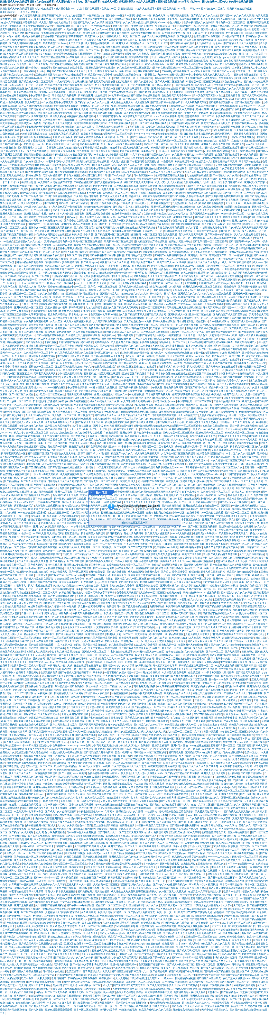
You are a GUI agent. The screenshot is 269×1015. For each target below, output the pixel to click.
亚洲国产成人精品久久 (160, 908)
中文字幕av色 (137, 154)
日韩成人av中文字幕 (44, 974)
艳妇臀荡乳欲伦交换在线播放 (156, 582)
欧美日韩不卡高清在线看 (39, 498)
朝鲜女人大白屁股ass (65, 585)
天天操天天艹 (107, 1002)
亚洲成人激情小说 (63, 137)
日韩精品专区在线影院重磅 (207, 915)
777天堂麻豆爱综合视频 (108, 467)
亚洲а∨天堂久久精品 (170, 835)
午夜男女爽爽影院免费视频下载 (28, 596)
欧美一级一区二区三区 (190, 769)
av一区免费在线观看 (212, 512)
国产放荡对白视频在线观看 (106, 46)
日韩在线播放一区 (198, 408)
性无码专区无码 (248, 279)
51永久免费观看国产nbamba (218, 99)
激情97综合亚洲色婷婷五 (106, 689)
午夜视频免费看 (39, 189)
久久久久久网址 (59, 808)
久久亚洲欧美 (88, 912)
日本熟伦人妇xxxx (79, 314)
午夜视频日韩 (175, 147)
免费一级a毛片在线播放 (28, 36)
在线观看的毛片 (49, 672)
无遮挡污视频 (18, 981)
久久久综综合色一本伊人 (253, 815)
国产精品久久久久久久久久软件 (92, 102)
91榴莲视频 (35, 550)
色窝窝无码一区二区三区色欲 (105, 290)
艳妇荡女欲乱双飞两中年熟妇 (221, 64)
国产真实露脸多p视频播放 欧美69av (30, 450)
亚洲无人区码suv (130, 689)
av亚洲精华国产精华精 (216, 151)
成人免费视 (110, 359)
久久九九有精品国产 (74, 15)
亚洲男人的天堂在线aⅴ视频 (118, 783)
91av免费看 (234, 707)
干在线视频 (50, 342)
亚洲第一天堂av (238, 415)
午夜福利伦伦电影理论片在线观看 (70, 509)
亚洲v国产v (6, 523)
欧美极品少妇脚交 (10, 192)
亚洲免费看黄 (233, 95)
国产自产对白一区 (160, 856)
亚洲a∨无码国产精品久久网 (186, 613)
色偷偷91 (38, 915)
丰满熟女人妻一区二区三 (120, 634)
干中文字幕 (75, 300)
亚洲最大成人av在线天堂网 (164, 776)
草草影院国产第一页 (220, 255)
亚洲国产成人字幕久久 (62, 822)
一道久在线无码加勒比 (244, 505)
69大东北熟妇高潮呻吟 (46, 839)
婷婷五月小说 (211, 769)
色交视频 (192, 655)
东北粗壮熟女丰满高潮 (28, 29)
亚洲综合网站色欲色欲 (232, 172)
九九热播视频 (180, 203)
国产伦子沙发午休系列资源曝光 (222, 540)
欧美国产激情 (158, 147)
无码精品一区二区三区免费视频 (231, 968)
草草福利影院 (59, 762)
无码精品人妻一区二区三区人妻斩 (94, 620)
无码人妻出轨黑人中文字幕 (227, 450)
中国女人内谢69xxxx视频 (97, 766)
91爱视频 (14, 165)
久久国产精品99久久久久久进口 (129, 766)
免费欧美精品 (226, 78)
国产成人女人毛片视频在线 (234, 502)
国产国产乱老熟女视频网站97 (132, 1002)
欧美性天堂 (168, 943)
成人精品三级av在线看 (150, 995)
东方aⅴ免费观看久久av (91, 457)
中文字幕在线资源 (77, 387)
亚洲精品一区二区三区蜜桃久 (201, 936)
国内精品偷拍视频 (185, 978)
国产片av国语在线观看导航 (118, 460)
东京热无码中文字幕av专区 (29, 811)
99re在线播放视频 (199, 745)
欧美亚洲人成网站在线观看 (188, 359)
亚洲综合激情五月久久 (143, 262)
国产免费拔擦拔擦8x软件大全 (37, 168)
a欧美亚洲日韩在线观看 (160, 630)
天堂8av (43, 947)
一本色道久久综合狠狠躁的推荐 (237, 759)
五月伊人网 (228, 488)
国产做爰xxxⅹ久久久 (129, 439)
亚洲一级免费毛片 (170, 863)
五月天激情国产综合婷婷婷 (172, 822)
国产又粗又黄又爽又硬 (140, 547)
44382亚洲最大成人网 (77, 109)
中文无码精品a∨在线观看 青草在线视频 (160, 870)
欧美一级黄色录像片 (94, 158)
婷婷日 (211, 22)
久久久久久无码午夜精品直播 (59, 735)
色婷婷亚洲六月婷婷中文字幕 (56, 898)
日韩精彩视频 (46, 530)
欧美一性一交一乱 (167, 912)
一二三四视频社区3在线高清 (149, 783)
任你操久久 (135, 196)
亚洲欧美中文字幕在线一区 (124, 429)
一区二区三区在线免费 (56, 623)
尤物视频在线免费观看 (41, 922)
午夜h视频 (58, 154)
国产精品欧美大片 (126, 683)
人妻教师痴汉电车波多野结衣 (168, 345)
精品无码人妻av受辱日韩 (185, 856)
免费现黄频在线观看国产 (79, 53)
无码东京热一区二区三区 (132, 828)
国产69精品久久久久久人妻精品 (162, 158)
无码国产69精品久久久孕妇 (243, 297)
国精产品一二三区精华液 (31, 870)
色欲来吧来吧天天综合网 (141, 658)
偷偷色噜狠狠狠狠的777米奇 (65, 929)
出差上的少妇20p (178, 637)
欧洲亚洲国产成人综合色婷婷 (32, 752)
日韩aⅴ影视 (110, 662)
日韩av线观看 (211, 731)
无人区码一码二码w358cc (190, 787)
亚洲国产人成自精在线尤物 (226, 210)
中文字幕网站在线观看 (121, 92)
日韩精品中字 (76, 787)
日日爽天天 (163, 151)
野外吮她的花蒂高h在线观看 (99, 248)
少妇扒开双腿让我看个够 (94, 175)
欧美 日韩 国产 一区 (37, 696)
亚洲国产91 (63, 895)
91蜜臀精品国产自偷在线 (48, 165)
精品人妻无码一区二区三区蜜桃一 (96, 683)
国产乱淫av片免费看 (209, 470)
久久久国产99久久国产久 (131, 130)
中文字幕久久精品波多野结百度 (55, 182)
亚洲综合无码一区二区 (81, 992)
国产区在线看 (116, 436)
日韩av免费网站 (125, 335)
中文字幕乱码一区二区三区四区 (194, 401)
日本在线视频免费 (183, 85)
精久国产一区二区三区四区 (177, 648)
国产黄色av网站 (181, 742)
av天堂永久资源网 (201, 71)
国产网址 (249, 192)
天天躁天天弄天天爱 (15, 519)
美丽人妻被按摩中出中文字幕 (105, 530)
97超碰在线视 (257, 742)
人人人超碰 (121, 978)
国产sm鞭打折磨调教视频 (51, 335)
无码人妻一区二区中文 (187, 630)
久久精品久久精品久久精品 (155, 961)
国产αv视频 (65, 773)
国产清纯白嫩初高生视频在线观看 (157, 769)
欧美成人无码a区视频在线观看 (130, 818)
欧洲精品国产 (59, 978)
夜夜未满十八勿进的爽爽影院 (63, 516)
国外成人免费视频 (117, 571)
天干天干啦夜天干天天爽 (254, 227)
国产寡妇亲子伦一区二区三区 (17, 231)
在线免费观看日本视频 (76, 849)
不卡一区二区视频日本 (254, 359)
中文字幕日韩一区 (40, 95)
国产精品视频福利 (240, 679)
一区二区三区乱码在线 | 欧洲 (32, 637)
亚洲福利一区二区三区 (117, 137)
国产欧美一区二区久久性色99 (62, 655)
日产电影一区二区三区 (222, 947)
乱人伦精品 (185, 756)
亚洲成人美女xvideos (11, 213)
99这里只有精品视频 (102, 238)
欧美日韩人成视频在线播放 (35, 384)
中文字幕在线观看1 (139, 57)
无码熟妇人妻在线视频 (76, 564)
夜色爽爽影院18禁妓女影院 (161, 589)
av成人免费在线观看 (133, 554)
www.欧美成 (79, 773)
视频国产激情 (139, 735)
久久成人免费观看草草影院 (70, 192)
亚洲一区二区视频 (128, 359)
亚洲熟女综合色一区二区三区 (247, 874)
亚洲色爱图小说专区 (121, 60)
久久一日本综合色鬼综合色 (102, 71)
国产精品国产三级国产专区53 (228, 356)
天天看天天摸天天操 (256, 641)
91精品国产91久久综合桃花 (100, 74)
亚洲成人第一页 (39, 99)
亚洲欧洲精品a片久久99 (205, 530)
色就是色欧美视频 (84, 64)
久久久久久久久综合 (202, 599)
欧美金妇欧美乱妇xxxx (96, 349)
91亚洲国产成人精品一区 (222, 457)
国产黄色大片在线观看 (38, 67)
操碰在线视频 (95, 662)
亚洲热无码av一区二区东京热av (38, 338)
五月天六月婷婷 (177, 311)
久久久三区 (56, 321)
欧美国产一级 (247, 863)
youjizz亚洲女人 (82, 700)
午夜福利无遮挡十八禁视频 (144, 801)
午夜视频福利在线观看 (99, 623)
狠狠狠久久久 (91, 32)
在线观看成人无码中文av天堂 (250, 363)
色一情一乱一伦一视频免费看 (219, 443)
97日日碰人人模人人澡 (60, 665)
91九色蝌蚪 (83, 151)
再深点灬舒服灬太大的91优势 (190, 908)
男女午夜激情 (140, 543)
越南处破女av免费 (105, 992)
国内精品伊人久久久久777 (196, 1002)
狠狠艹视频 (175, 971)
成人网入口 (74, 60)
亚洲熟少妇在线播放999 (53, 745)
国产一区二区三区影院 (165, 898)
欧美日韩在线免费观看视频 (181, 606)
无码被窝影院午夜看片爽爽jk (40, 213)
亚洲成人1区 (203, 867)
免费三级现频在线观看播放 (126, 105)
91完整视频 (188, 488)
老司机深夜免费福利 (178, 15)
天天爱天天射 (76, 43)
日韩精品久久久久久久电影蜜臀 (65, 481)
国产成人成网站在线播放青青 (25, 43)
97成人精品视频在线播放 (197, 450)
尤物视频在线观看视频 (48, 505)
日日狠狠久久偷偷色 (232, 783)
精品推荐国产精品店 (238, 498)
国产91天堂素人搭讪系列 (64, 724)
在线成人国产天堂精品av (173, 853)
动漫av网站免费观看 (239, 832)
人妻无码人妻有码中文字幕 (222, 238)
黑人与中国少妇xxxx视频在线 (54, 286)
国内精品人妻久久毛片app (211, 780)
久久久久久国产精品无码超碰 (200, 39)
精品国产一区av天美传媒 (122, 220)
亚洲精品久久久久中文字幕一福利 (172, 954)
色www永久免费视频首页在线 (232, 568)
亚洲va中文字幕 (82, 815)
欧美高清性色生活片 (105, 366)
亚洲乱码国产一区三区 (86, 898)
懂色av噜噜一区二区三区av (86, 50)
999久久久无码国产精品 (82, 443)
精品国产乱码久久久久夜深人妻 (243, 370)
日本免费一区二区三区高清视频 (21, 53)
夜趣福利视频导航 (179, 429)
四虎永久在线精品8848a (216, 425)
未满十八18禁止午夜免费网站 (147, 999)
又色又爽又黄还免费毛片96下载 (79, 377)
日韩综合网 (238, 964)
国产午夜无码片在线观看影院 (233, 384)
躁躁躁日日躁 (24, 738)
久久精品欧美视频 (30, 15)
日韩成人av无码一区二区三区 (185, 610)
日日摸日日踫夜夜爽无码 (103, 203)
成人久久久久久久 (129, 331)
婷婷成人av (207, 968)
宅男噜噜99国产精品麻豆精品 (220, 971)
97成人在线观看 (101, 418)
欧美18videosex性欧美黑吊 (217, 610)
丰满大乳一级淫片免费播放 (153, 610)
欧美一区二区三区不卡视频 (120, 780)
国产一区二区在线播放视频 (136, 85)
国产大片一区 (189, 724)
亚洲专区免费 (161, 749)
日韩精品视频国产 (53, 29)
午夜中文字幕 (199, 860)
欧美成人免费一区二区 (196, 839)
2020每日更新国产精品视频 (60, 185)
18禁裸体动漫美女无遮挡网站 (152, 825)
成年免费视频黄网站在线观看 (71, 172)
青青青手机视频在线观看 (18, 787)
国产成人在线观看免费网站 (232, 484)
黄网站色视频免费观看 (146, 561)
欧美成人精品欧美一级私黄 (119, 613)
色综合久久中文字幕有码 (64, 384)
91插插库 (155, 648)
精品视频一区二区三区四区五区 (233, 749)
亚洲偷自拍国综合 (183, 217)
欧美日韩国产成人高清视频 (133, 304)
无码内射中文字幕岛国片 (253, 53)
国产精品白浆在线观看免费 (145, 95)
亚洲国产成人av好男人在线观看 (200, 870)
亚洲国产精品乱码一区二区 (225, 26)
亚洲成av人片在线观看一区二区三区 (196, 589)
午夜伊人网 (172, 481)
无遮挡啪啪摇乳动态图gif (226, 324)
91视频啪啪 (69, 759)
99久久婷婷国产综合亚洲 (103, 484)
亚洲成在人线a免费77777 (17, 974)
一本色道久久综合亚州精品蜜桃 (111, 154)
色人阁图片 (175, 22)
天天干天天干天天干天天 (92, 724)
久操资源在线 (19, 606)
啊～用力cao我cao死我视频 (204, 884)
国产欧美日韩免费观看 (41, 644)
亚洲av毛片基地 (179, 745)
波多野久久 (148, 36)
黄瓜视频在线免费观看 (99, 794)
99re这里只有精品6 (140, 189)
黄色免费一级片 (26, 64)
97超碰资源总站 (182, 269)
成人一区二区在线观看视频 (237, 262)
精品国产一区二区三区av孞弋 (112, 905)
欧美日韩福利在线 (106, 304)
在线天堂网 (98, 780)
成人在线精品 (218, 109)
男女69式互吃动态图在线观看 (134, 484)
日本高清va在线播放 (250, 161)
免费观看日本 (114, 606)
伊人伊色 (126, 773)
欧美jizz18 (144, 363)
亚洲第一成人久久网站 (213, 29)
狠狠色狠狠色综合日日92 (98, 206)
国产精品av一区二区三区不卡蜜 (57, 345)
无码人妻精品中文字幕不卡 (209, 901)
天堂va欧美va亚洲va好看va (249, 99)
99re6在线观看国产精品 (183, 516)
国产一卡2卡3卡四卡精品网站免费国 (191, 957)
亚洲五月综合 (72, 533)
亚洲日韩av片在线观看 (97, 693)
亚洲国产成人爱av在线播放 (246, 321)
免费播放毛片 (19, 828)
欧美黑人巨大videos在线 (112, 658)
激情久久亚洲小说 (144, 81)
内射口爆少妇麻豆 (14, 415)
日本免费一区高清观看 (99, 557)
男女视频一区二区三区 (256, 377)
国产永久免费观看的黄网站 (103, 550)
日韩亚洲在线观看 (34, 178)
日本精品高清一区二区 (242, 446)
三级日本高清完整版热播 (59, 196)
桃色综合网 (234, 352)
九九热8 (117, 710)
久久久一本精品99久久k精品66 (170, 436)
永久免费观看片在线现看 (89, 432)
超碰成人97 (126, 627)
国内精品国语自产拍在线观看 (151, 241)
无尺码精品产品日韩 (51, 856)
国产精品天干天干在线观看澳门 (60, 119)
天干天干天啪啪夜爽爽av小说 (104, 537)
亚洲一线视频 (100, 92)
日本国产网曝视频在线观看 (43, 582)
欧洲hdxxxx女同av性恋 (198, 356)
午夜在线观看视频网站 (16, 95)
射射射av (235, 1009)
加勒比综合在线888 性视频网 (25, 436)
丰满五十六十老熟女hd (113, 279)
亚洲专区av (44, 762)
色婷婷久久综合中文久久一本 (233, 380)
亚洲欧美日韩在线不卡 (70, 39)
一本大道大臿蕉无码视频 (45, 474)
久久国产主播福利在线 (224, 835)
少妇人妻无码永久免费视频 (36, 863)
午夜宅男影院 (231, 721)
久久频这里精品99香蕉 (121, 644)
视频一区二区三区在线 (117, 245)
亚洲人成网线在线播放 (13, 797)
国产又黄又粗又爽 (170, 801)
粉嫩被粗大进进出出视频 (168, 700)
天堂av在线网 (97, 707)
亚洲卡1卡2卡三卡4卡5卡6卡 (124, 446)
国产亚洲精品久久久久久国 (244, 756)
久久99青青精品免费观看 (95, 60)
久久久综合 (42, 64)
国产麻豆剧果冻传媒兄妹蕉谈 (111, 64)
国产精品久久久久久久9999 (92, 29)
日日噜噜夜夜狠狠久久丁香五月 (229, 634)
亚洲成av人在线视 (19, 99)
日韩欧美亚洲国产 (110, 898)
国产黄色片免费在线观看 (163, 804)
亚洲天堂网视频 (176, 356)
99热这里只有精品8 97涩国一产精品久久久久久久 (220, 693)
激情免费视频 (78, 908)
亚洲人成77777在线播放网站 (155, 29)
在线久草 (78, 828)
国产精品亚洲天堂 (228, 279)
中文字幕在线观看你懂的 (51, 217)
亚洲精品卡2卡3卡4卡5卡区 (62, 140)
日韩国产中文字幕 (248, 57)
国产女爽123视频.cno (183, 206)
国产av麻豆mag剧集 (104, 568)
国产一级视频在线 (129, 300)
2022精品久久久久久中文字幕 (67, 797)
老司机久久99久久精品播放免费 (55, 112)
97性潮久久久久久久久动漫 (115, 262)
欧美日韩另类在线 (17, 199)
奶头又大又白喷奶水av (195, 460)
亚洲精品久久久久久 (189, 293)
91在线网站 (151, 811)
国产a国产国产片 (231, 954)
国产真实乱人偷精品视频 (205, 662)
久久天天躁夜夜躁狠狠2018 (88, 331)
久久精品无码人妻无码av (113, 540)
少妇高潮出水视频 (143, 404)
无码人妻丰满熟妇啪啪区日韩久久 (247, 248)
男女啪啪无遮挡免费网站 (42, 356)
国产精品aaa (33, 32)
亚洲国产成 (243, 971)
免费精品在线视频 (151, 922)
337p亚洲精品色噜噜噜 (105, 269)
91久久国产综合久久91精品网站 (102, 867)
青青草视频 (58, 835)
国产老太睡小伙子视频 (114, 324)
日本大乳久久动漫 (97, 283)
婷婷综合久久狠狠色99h (255, 352)
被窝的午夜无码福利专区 (190, 64)
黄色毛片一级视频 (58, 446)
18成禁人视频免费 (225, 665)
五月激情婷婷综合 (58, 314)
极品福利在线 (254, 936)
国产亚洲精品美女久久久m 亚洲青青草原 (234, 804)
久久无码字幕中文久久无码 (95, 384)
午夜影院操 (163, 224)
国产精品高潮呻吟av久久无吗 (45, 731)
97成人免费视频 (250, 154)
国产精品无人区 (203, 85)
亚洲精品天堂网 (183, 627)
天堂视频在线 (208, 630)
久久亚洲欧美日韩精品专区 (15, 554)
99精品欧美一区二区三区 (251, 85)
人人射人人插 (197, 710)
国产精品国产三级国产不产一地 (200, 88)
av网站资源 (216, 60)
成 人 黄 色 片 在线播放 (138, 745)
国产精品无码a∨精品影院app (165, 1002)
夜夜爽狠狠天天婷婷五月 (138, 436)
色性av (237, 46)
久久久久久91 (111, 790)
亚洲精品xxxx (251, 467)
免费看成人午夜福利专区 (172, 366)
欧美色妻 (100, 749)
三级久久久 (245, 825)
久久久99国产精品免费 (159, 217)
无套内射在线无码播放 (81, 804)
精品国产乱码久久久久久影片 (89, 22)
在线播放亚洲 (191, 498)
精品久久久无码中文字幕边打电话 (133, 258)
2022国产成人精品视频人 (220, 92)
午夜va (127, 543)
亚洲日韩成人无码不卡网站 (250, 78)
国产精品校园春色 (160, 710)
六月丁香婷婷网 (180, 710)
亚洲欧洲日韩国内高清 (48, 74)
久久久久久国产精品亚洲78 (163, 276)
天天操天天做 (244, 564)
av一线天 (222, 328)
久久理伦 (190, 185)
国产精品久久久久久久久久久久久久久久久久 (32, 780)
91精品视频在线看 (31, 707)
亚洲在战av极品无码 (25, 888)
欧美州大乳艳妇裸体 (120, 669)
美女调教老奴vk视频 (125, 238)
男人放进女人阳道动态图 (64, 926)
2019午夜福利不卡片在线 (43, 933)
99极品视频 (82, 599)
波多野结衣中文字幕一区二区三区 (83, 790)
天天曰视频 (243, 797)
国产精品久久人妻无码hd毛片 (149, 839)
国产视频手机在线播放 (43, 484)
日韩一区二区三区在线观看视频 (33, 961)
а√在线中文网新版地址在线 (50, 234)
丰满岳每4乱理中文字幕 (171, 936)
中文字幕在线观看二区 (209, 439)
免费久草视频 (109, 756)
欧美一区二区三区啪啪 (95, 429)
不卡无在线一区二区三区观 (81, 450)
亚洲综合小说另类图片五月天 (29, 689)
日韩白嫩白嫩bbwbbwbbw (23, 568)
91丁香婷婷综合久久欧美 (140, 26)
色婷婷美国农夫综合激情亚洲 (16, 839)
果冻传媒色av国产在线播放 (70, 686)
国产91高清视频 (180, 961)
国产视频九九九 (253, 300)
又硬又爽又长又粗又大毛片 (218, 74)
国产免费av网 (105, 735)
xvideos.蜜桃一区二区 (232, 213)
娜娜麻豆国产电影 (51, 15)
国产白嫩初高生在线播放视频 (248, 318)
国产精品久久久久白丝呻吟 (19, 74)
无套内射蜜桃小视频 (56, 307)
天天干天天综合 (147, 227)
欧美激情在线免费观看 (228, 116)
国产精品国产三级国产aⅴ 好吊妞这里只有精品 (148, 99)
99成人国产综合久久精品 (193, 888)
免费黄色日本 (150, 248)
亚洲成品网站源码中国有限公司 (50, 787)
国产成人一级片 (77, 464)
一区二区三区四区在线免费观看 (160, 234)
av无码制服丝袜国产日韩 (108, 99)
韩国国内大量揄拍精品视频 (37, 411)
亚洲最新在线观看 (250, 721)
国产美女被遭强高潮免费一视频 (44, 981)
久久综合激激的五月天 (116, 140)
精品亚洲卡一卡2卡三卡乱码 (190, 397)
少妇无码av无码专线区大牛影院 (43, 126)
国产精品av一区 (175, 842)
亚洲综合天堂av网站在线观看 (59, 540)
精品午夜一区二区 (219, 387)
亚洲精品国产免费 (98, 669)
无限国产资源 (244, 745)
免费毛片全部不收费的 (142, 616)
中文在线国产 (14, 999)
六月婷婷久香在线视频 (174, 672)
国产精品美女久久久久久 (66, 318)
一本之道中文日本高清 (59, 1002)
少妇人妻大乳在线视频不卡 (250, 676)
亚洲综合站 (119, 297)
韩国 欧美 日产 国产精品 (246, 582)
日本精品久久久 (70, 505)
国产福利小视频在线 (19, 818)
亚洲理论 (152, 759)
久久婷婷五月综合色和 (90, 140)
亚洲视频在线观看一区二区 (159, 391)
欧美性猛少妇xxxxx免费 (236, 742)
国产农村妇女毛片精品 (21, 543)
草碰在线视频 (147, 662)
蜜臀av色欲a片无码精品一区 (22, 279)
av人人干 (80, 283)
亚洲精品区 (85, 940)
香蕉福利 (161, 356)
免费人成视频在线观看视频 (234, 530)
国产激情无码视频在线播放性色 (152, 425)
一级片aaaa (168, 978)
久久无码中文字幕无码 (108, 554)
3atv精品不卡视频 (242, 255)
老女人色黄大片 (59, 571)
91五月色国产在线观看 (36, 822)
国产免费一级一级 (57, 658)
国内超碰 (19, 683)
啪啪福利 (254, 349)
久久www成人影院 (24, 502)
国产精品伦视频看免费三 (63, 189)
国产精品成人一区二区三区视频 (36, 81)
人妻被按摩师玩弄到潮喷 (14, 109)
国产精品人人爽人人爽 (130, 165)
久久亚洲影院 (35, 199)
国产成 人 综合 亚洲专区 (174, 571)
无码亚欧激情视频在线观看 (43, 547)
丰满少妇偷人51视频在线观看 (48, 470)
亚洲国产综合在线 (168, 759)
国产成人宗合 (168, 470)
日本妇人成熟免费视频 (241, 137)
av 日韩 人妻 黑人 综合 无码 (48, 533)
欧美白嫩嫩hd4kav (193, 592)
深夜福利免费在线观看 (105, 363)
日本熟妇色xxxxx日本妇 (24, 530)
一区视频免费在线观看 (45, 773)
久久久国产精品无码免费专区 (201, 78)
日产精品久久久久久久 (208, 411)
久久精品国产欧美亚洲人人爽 (90, 846)
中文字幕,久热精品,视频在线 (65, 651)
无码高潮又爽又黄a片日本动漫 (189, 290)
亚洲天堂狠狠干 (161, 745)
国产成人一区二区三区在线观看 (222, 147)
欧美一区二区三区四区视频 (53, 443)
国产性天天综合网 (156, 314)
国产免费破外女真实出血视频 (93, 891)
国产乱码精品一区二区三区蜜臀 (210, 241)
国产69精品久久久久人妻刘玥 (157, 689)
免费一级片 (221, 477)
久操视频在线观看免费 (148, 467)
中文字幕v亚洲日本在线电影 (75, 901)
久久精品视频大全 (111, 36)
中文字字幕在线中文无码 (159, 992)
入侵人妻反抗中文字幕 (54, 464)
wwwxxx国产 (156, 794)
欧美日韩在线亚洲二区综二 (60, 269)
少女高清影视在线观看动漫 (108, 321)
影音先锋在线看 (110, 870)
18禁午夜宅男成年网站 (21, 895)
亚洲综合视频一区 (228, 589)
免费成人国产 (120, 168)
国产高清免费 (176, 752)
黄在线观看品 (249, 429)
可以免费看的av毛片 (95, 328)
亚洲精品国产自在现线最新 (71, 974)
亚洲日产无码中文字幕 (126, 797)
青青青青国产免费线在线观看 (144, 575)
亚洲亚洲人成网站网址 (246, 133)
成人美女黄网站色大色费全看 (55, 22)
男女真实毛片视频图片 (157, 533)
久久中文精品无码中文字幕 (103, 648)
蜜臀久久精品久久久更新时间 (246, 950)
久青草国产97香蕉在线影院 (24, 884)
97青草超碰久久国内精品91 (119, 672)
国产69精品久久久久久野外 (225, 175)
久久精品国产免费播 (229, 126)
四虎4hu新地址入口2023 (180, 210)
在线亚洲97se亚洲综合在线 (163, 735)
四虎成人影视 (211, 359)
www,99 (249, 144)
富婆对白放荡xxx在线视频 (121, 311)
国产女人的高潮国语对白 (61, 596)
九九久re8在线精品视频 (243, 151)
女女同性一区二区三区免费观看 (178, 453)
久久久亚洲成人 (150, 623)
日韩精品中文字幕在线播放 (83, 978)
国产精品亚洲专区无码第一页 (114, 703)
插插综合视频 (247, 373)
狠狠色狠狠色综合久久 (205, 140)
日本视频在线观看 (190, 158)
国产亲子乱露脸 (76, 794)
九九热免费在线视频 (197, 175)
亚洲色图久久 (91, 933)
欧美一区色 (179, 929)
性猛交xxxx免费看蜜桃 (169, 335)
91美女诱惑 (70, 29)
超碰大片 (157, 564)
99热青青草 (245, 700)
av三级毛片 (124, 203)
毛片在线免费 (69, 968)
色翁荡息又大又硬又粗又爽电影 (94, 759)
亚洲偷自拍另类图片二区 (227, 401)
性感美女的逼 (174, 592)
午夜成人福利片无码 (118, 158)
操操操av (57, 759)
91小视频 (176, 488)
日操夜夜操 (229, 397)
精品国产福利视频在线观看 (108, 112)
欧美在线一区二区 (17, 564)
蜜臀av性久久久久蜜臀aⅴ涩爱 (68, 477)
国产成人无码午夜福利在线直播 (45, 564)
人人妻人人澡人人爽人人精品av (165, 172)
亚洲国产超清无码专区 (28, 300)
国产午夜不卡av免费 (219, 658)
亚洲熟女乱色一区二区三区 (210, 370)
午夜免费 (157, 387)
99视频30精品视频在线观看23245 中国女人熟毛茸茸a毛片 (174, 196)
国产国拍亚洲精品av (252, 773)
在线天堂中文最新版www (237, 978)
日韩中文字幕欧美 (14, 957)
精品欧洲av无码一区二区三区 (123, 822)
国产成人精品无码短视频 (104, 151)
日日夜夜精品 (114, 533)
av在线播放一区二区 (90, 985)
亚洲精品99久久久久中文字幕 (119, 665)
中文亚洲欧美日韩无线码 (49, 610)
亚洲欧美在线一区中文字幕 (185, 832)
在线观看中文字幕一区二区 (144, 324)
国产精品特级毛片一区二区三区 (149, 707)
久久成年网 (70, 610)
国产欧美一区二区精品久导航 (239, 895)
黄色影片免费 (247, 585)
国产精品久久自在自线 (137, 717)
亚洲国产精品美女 (152, 696)
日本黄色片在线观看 (174, 192)
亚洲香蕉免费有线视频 (38, 815)
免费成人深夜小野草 (123, 881)
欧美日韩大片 (92, 36)
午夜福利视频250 (47, 39)
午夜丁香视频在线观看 (50, 620)
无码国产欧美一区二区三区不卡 (165, 283)
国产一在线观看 (65, 283)
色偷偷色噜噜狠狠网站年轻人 (103, 773)
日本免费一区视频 (218, 908)
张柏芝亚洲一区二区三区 (23, 293)
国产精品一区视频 (23, 703)
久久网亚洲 (177, 92)
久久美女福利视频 (33, 26)
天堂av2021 (60, 919)
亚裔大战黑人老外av (169, 443)
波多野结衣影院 (25, 651)
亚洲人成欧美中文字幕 (244, 220)
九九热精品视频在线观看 (208, 895)
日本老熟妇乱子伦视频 (45, 401)
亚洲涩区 (130, 731)
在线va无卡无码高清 (73, 502)
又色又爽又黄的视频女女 (114, 801)
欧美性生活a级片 (236, 936)
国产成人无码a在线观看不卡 (19, 742)
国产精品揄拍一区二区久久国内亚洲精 (25, 481)
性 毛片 (264, 74)
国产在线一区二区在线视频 (162, 895)
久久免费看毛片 (198, 818)
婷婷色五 (58, 679)
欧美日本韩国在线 (91, 133)
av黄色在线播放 (115, 564)
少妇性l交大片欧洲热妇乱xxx (207, 269)
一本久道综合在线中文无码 (93, 585)
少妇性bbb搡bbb (49, 32)
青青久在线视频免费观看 (69, 168)
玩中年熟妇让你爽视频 (148, 672)
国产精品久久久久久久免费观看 (241, 43)
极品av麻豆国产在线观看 (199, 50)
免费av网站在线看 (63, 815)
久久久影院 (215, 557)
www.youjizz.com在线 (79, 745)
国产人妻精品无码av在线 (109, 182)
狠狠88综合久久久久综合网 (31, 1002)
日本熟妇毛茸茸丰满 (233, 36)
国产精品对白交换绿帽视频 (241, 912)
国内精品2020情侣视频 (119, 749)
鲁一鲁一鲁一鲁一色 (144, 133)
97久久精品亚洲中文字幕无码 (57, 102)
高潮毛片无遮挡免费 (144, 686)
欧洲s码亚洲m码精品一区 (68, 766)
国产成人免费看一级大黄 (231, 630)
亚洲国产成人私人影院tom (136, 974)
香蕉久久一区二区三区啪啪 (131, 901)
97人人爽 (195, 961)
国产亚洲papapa (90, 262)
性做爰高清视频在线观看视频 (74, 780)
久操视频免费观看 (214, 304)
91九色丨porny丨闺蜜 (225, 57)
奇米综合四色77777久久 (98, 178)
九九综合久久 (177, 721)
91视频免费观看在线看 (198, 189)
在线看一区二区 (173, 460)
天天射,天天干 (12, 610)
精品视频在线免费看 (27, 801)
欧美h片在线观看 (110, 147)
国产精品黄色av (230, 992)
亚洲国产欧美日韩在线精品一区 (152, 92)
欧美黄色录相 (126, 637)
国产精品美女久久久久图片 (79, 439)
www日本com (194, 815)
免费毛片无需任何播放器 (102, 81)
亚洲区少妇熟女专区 (147, 585)
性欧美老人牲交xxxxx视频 (224, 585)
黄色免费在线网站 (232, 81)
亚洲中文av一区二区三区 (42, 227)
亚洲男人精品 (57, 116)
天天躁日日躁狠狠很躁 (128, 248)
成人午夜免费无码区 (196, 102)
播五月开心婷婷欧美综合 (130, 992)
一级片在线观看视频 (150, 192)
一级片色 (39, 185)
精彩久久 (219, 863)
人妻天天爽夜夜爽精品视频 (200, 842)
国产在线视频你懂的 (96, 446)
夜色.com (86, 776)
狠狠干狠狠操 (125, 443)
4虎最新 (233, 185)
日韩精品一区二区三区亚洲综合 (120, 192)
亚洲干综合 (150, 165)
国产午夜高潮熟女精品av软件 (73, 523)
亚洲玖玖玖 (15, 26)
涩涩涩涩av (211, 787)
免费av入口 (257, 797)
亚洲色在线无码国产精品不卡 (16, 185)
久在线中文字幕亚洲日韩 (186, 717)
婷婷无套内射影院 (177, 849)
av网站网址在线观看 (238, 616)
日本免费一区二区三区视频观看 (154, 683)
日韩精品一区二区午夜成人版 (157, 446)
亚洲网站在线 (48, 603)
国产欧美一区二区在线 (74, 669)
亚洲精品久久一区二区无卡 (145, 43)
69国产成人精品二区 (146, 853)
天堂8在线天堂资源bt (70, 933)
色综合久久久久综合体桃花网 (212, 689)
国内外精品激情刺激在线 (30, 262)
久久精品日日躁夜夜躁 (21, 992)
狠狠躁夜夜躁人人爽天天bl (136, 599)
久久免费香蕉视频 (134, 679)
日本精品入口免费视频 (64, 95)
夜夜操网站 (27, 610)
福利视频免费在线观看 (117, 422)
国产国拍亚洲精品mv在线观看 (101, 828)
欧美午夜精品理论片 (195, 658)
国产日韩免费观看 (106, 443)
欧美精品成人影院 (216, 543)
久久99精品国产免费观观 (56, 436)
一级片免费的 (75, 881)
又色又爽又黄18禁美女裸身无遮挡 (53, 231)
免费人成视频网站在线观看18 (16, 491)
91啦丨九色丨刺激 (196, 721)
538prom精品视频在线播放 (23, 947)
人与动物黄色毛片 (161, 269)
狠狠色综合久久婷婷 (218, 874)
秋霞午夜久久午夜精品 (136, 53)
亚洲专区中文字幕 (103, 185)
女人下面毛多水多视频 (107, 85)
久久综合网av (83, 185)
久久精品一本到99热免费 (63, 606)
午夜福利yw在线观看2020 (175, 71)
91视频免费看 (212, 592)
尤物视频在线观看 (145, 568)
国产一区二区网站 (79, 571)
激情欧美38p (111, 331)
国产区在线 (14, 318)
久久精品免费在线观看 (93, 311)
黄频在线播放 (102, 342)
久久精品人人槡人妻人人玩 (99, 39)
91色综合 (76, 696)
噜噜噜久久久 (242, 578)
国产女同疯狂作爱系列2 (134, 464)
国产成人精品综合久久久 (253, 877)
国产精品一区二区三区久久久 (227, 467)
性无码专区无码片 (222, 133)
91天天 (164, 43)
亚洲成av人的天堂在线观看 (134, 787)
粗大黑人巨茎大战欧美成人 (22, 112)
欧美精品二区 (148, 151)
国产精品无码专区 (162, 85)
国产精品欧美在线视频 (24, 39)
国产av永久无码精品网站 (37, 940)
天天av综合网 (194, 342)
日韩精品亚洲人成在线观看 (93, 95)
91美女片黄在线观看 (65, 888)
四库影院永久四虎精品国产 (196, 130)
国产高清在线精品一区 (181, 251)
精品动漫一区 (38, 516)
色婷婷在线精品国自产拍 (211, 453)
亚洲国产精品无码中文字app (214, 283)
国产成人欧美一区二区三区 (151, 881)
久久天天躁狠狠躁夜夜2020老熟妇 (170, 599)
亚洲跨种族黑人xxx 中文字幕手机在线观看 (188, 245)
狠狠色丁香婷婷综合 (39, 519)
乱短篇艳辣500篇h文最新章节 (245, 627)
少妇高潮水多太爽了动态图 (213, 724)
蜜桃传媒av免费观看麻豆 (31, 370)
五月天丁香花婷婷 (144, 627)
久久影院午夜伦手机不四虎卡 (253, 457)
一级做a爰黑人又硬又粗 (255, 450)
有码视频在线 (137, 126)
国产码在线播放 (256, 634)
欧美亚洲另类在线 (70, 717)
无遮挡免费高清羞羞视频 (110, 450)
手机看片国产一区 (143, 749)
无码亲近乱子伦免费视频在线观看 (172, 860)
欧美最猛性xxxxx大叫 (222, 112)
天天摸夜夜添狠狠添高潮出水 (103, 464)
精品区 (167, 564)
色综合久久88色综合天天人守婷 (108, 318)
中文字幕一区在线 (119, 95)
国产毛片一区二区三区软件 (103, 286)
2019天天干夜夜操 (188, 985)
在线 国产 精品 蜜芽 (77, 255)
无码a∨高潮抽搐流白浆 (136, 328)
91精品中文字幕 (206, 516)
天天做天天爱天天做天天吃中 (222, 331)
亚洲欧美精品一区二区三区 (29, 307)
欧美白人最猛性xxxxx (202, 300)
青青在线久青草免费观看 (171, 227)
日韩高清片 (156, 293)
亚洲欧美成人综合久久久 (76, 46)
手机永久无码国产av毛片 (254, 696)
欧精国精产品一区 (163, 397)
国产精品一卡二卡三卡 (234, 307)
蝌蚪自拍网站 (54, 689)
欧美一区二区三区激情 (30, 258)
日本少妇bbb (104, 377)
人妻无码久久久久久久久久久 (41, 683)
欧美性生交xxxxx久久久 (100, 853)
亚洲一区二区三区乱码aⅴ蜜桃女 (24, 404)
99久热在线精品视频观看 (121, 408)
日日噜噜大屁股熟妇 (103, 901)
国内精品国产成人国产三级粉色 (230, 314)
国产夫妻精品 (107, 345)
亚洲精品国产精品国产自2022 (143, 470)
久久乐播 (12, 512)
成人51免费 (142, 780)
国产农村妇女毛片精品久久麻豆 (69, 71)
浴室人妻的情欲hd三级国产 (160, 64)
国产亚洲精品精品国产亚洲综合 (196, 165)
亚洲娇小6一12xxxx (15, 853)
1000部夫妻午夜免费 (46, 543)
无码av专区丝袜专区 (92, 641)
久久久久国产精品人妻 (82, 258)
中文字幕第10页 (64, 644)
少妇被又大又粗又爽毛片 (125, 957)
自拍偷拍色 (191, 248)
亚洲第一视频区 (177, 815)
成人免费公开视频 (147, 408)
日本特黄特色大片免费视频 (81, 832)
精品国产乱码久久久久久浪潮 (155, 1009)
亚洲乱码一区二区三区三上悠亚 (135, 700)
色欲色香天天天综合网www (177, 95)
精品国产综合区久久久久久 (253, 717)
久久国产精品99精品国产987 (184, 123)
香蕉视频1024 (106, 978)
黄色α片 (193, 203)
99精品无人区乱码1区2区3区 (64, 133)
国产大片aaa (7, 290)
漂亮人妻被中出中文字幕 (39, 957)
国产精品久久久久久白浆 (205, 15)
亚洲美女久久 (119, 575)
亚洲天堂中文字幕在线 (13, 460)
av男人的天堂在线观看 (193, 272)
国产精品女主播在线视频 (97, 988)
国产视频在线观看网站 (221, 102)
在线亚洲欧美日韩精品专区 (22, 714)
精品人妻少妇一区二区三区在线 (31, 432)
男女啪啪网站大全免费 (252, 929)
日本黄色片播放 (70, 877)
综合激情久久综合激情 (100, 731)
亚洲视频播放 (102, 769)
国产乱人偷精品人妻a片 (113, 933)
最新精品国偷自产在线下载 (133, 804)
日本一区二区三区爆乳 (86, 1009)
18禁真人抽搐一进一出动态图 (243, 29)
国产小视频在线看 (86, 735)
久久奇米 (29, 161)
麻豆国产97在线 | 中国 (134, 46)
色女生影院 (136, 158)
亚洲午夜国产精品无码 (54, 36)
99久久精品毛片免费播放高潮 (101, 787)
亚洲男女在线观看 (134, 50)
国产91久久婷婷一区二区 (45, 363)
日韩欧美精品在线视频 (48, 502)
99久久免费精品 (88, 703)
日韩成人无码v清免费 (80, 92)
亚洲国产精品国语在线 (50, 439)
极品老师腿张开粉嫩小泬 (170, 568)
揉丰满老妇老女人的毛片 (35, 929)
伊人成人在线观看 (14, 464)
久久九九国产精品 (170, 318)
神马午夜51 (170, 293)
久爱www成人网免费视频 (214, 137)
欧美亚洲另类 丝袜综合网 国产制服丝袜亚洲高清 (73, 870)
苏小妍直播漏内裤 (10, 338)
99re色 (222, 936)
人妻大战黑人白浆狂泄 (197, 634)
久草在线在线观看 (223, 363)
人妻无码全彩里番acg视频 (223, 335)
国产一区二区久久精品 (21, 394)
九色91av (218, 43)
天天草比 (177, 564)
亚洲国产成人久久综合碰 (176, 922)
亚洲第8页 (6, 703)
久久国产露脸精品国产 (237, 474)
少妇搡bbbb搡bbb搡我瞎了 (213, 248)
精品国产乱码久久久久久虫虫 (135, 884)
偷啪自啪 (194, 571)
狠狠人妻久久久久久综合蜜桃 (157, 919)
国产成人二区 (97, 961)
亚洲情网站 (94, 338)
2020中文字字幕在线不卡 (242, 926)
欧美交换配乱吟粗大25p (29, 387)
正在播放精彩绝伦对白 (165, 808)
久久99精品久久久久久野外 (26, 540)
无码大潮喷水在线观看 (54, 707)
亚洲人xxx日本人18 (167, 874)
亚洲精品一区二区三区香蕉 (95, 105)
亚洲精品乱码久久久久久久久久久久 (20, 57)
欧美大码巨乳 (85, 968)
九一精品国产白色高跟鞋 (26, 676)
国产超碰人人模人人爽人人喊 (27, 422)
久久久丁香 (192, 227)
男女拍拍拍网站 (57, 290)
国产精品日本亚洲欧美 (209, 978)
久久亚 (85, 318)
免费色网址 (66, 801)
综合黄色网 (230, 286)
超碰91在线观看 (103, 968)
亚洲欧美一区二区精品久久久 (78, 554)
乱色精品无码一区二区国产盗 (194, 603)
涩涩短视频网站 (253, 165)
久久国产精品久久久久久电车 (134, 415)
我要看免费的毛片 (24, 505)
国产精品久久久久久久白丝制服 (133, 345)
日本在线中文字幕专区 (206, 231)
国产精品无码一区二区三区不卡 (101, 481)
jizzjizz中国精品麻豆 (55, 387)
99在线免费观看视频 (247, 443)
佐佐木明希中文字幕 (85, 1006)
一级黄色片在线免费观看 (56, 783)
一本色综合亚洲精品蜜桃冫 (33, 512)
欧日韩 (11, 1002)
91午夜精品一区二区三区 (233, 731)
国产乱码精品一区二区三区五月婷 (231, 790)
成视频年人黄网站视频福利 (127, 231)
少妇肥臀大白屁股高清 (136, 710)
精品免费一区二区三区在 (127, 915)
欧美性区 (202, 974)
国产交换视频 (189, 623)
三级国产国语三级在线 (67, 630)
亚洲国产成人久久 (210, 797)
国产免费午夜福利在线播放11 (135, 387)
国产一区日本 (248, 794)
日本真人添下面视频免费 (54, 867)
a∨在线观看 (23, 950)
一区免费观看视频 (227, 105)
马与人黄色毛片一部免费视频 (66, 206)
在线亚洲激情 (29, 182)
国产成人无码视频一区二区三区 (119, 995)
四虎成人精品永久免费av (224, 53)
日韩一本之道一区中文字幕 (107, 224)
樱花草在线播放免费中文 (100, 561)
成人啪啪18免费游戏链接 (160, 377)
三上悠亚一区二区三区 (19, 401)
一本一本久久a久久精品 (252, 464)
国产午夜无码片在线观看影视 (143, 161)
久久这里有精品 (200, 922)
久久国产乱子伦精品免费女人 (109, 470)
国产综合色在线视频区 (76, 220)
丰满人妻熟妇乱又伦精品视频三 (156, 988)
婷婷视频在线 (30, 22)
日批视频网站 (144, 78)
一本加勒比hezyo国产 (159, 728)
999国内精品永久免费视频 (103, 387)
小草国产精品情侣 (206, 105)
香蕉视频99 (109, 397)
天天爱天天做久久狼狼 (41, 324)
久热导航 (11, 258)
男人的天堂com (227, 623)
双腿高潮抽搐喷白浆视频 (37, 154)
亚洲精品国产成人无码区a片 (73, 484)
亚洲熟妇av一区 (114, 15)
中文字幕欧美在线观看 (217, 1006)
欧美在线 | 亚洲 (31, 999)
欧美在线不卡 (90, 589)
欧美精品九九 (81, 961)
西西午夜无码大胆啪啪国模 (136, 808)
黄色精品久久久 (246, 995)
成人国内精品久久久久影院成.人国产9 (62, 676)
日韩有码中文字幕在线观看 (178, 762)
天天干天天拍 (74, 429)
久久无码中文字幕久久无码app (198, 999)
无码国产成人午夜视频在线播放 (119, 227)
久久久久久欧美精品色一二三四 (74, 825)
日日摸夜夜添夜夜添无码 (197, 133)
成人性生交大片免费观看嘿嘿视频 (129, 891)
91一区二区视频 (122, 735)
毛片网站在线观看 (101, 26)
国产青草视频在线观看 (176, 995)
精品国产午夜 (230, 411)
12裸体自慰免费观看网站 (106, 776)
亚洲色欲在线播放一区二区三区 (152, 613)
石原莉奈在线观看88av (69, 995)
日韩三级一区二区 (169, 738)
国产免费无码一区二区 (19, 915)
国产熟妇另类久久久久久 (208, 217)
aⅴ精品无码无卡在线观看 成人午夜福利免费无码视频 (73, 199)
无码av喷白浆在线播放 (191, 537)
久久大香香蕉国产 (188, 415)
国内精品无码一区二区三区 (221, 265)
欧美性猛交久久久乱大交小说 (202, 422)
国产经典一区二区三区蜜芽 (73, 203)
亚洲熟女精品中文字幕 (18, 470)
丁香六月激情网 (124, 561)
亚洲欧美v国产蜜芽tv (255, 182)
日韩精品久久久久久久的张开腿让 (101, 929)
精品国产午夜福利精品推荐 (89, 245)
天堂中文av (213, 992)
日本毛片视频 (71, 175)
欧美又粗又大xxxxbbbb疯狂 (172, 262)
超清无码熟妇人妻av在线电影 (238, 637)
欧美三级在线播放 (70, 860)
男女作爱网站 (16, 359)
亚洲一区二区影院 (188, 797)
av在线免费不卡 (125, 568)
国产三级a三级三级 (194, 199)
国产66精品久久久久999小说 (151, 790)
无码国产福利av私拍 (87, 345)
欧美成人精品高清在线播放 (64, 947)
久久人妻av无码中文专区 (226, 67)
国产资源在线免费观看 (95, 856)
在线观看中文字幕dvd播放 (104, 314)
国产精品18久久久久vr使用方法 (171, 213)
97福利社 (184, 808)
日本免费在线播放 (43, 919)
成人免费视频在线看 (71, 474)
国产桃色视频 (207, 596)
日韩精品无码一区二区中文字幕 (134, 954)
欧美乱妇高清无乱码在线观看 (93, 161)
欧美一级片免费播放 (227, 700)
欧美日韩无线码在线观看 (97, 881)
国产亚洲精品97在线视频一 (205, 213)
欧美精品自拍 (139, 265)
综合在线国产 (236, 908)
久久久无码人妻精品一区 (204, 794)
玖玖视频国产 (85, 415)
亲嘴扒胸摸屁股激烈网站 (229, 165)
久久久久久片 (202, 210)
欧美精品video (74, 616)
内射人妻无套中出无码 (255, 620)
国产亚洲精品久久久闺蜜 (70, 634)
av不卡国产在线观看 (125, 488)
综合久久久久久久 (242, 940)
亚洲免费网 (126, 432)
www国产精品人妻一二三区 (149, 651)
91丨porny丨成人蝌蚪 (188, 943)
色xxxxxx (215, 703)
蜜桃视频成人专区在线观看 (172, 168)
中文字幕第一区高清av (171, 248)
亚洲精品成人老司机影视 (154, 251)
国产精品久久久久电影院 (154, 331)
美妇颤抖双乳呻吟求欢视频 (186, 224)
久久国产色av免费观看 (255, 822)
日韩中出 (188, 700)
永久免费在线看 (259, 380)
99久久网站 (231, 825)
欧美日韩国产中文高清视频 (173, 384)
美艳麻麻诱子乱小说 (226, 717)
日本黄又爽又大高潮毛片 (62, 151)
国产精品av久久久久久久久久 (225, 919)
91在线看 (99, 762)
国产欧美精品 (98, 571)
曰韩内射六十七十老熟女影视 (43, 224)
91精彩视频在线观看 (149, 71)
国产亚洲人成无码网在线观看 (70, 498)
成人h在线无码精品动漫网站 (46, 557)
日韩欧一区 (114, 283)
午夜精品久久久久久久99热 (232, 436)
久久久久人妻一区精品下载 (250, 394)
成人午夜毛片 (84, 363)
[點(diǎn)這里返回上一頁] (134, 522)
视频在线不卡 (223, 940)
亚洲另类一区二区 (198, 255)
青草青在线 (206, 404)
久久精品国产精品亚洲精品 (50, 905)
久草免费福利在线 (69, 592)
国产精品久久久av (45, 895)
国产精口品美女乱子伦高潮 (99, 752)
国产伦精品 (227, 676)
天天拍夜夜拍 (212, 537)
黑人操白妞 (26, 165)
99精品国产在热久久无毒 (254, 898)
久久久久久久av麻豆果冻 (17, 658)
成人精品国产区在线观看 (151, 481)
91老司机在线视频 (112, 50)
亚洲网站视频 (234, 224)
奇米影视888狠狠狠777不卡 (190, 377)
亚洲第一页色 (237, 689)
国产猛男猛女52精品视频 (40, 172)
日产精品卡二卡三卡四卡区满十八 (235, 596)
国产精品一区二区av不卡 (211, 119)
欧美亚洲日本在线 (226, 995)
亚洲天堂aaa (248, 401)
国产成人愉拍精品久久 (183, 676)
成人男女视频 (118, 161)
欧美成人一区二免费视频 (174, 968)
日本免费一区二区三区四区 (231, 22)
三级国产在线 (76, 446)
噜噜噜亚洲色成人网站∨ (126, 623)
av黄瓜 (232, 787)
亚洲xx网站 (259, 700)
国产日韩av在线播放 (146, 738)
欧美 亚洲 (209, 568)
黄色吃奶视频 (29, 377)
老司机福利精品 (128, 610)
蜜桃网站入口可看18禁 (212, 498)
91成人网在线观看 (150, 968)
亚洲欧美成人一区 (178, 314)
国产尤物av (20, 547)
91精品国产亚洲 (62, 19)
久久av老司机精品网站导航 (160, 947)
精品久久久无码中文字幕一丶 (145, 477)
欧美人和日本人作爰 (170, 450)
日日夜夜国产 (115, 877)
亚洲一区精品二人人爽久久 (166, 57)
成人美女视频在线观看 (134, 172)
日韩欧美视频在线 (161, 290)
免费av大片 (202, 703)
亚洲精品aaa (224, 964)
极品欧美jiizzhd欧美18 (205, 533)
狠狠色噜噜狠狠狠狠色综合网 (246, 644)
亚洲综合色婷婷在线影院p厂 (166, 88)
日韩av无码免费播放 (255, 189)
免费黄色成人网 (212, 637)
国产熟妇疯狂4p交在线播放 (72, 550)
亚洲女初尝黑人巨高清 (160, 265)
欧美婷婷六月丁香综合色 (118, 839)
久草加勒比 (190, 283)
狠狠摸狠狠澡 (153, 943)
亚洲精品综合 (70, 703)
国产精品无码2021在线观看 (218, 342)
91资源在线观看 (254, 1006)
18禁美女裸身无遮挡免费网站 (166, 112)
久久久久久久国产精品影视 (29, 265)
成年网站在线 (203, 550)
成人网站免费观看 (44, 491)
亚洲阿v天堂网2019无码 (173, 178)
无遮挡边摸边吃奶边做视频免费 (229, 550)
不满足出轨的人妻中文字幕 (128, 391)
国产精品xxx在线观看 (16, 922)
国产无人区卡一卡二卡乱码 (186, 74)
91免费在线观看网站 (244, 985)
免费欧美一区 (212, 505)
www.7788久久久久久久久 (59, 265)
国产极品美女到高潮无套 (142, 912)
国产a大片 (184, 804)
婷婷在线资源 (169, 603)
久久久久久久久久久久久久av (71, 324)
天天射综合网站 (217, 974)
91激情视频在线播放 (201, 808)
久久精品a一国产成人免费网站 (122, 919)
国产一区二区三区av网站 (205, 349)
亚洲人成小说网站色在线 (229, 801)
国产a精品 (205, 324)
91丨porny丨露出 (9, 384)
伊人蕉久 (86, 689)
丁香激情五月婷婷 (97, 436)
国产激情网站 (97, 919)
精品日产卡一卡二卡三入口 (215, 856)
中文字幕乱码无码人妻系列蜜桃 (163, 554)
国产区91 (88, 85)
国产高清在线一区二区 (26, 856)
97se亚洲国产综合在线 (199, 929)
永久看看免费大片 (78, 919)
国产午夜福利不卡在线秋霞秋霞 (107, 255)
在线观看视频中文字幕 (95, 19)
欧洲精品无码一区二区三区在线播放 (203, 286)
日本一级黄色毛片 (161, 717)
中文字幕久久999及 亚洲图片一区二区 (80, 547)
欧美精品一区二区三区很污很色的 (56, 599)
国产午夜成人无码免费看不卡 (75, 672)
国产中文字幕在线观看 (64, 519)
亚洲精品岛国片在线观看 (216, 158)
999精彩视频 (166, 457)
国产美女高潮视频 (90, 144)
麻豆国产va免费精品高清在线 (170, 255)
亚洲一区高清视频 (91, 57)
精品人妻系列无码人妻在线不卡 (176, 370)
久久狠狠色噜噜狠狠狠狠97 (46, 554)
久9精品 (204, 985)
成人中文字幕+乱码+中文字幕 (193, 109)
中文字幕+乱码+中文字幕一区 (151, 634)
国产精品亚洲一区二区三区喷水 (70, 863)
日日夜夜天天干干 (78, 707)
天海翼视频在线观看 (221, 985)
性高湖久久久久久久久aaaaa (175, 561)
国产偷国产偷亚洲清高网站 (253, 286)
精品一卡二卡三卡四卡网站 (22, 693)
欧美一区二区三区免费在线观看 (149, 123)
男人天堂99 (263, 794)
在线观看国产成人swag (34, 756)
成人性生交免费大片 (122, 102)
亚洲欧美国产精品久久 (143, 756)
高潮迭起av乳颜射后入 (233, 537)
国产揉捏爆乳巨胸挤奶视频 (44, 901)
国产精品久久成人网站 (21, 832)
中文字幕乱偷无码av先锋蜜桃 (139, 224)
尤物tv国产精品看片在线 (124, 769)
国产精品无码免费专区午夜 (137, 898)
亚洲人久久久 (40, 526)
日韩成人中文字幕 (160, 1006)
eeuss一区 (40, 144)
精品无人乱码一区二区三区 (41, 359)
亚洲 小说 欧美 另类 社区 (106, 425)
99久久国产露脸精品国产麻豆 (101, 637)
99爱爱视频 (167, 161)
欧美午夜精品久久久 (195, 22)
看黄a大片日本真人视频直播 (60, 891)
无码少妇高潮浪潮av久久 (215, 1009)
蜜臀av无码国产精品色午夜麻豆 (119, 370)
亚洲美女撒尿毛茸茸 (49, 377)
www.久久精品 (155, 901)
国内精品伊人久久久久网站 (69, 693)
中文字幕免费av (97, 863)
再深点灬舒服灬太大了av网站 (224, 429)
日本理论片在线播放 (54, 971)
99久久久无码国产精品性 (185, 828)
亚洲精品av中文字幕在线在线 (136, 474)
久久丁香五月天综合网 (232, 168)
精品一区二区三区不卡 (152, 307)
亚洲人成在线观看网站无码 (72, 338)
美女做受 (179, 78)
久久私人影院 (42, 978)
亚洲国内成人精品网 (258, 686)
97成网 (181, 50)
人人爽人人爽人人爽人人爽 (151, 731)
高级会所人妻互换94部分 (86, 603)
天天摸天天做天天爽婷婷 (187, 683)
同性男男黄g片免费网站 (79, 394)
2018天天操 (175, 286)
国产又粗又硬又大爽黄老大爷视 (52, 50)
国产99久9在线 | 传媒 (120, 175)
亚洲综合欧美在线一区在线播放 (76, 582)
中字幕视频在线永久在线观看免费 (64, 85)
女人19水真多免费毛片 (162, 60)
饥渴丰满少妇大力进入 (144, 835)
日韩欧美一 (121, 477)
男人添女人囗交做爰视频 (158, 641)
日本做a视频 (28, 71)
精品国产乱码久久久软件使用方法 (158, 797)
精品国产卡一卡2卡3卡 (243, 283)
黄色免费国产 (64, 331)
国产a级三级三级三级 (54, 60)
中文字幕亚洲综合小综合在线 (155, 846)
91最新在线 (252, 168)
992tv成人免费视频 (181, 533)
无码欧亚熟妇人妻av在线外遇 (196, 481)
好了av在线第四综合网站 (25, 255)
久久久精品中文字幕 (164, 474)
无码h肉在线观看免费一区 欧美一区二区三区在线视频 (73, 241)
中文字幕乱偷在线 (166, 36)
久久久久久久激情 (189, 137)
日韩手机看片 (139, 203)
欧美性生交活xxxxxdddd (42, 662)
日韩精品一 (157, 352)
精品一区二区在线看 (25, 477)
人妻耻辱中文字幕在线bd (97, 168)
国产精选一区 (79, 488)
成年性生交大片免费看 (57, 425)
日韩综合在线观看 (62, 961)
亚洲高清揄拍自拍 (207, 933)
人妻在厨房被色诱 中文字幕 (46, 950)
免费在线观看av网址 (239, 738)
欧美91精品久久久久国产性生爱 (243, 119)
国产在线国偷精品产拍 (12, 825)
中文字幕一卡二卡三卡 (68, 922)
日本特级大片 (148, 822)
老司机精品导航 (109, 1009)
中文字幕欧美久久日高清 (177, 349)
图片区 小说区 (144, 397)
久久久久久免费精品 (39, 835)
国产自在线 (233, 109)
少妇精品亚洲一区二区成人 (41, 825)
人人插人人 (13, 964)
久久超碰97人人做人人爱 (224, 762)
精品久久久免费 (149, 185)
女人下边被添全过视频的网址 (137, 401)
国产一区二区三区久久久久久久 (169, 484)
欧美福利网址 (156, 818)
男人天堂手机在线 (229, 828)
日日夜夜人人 (22, 12)
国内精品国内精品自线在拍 (235, 206)
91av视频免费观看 (230, 769)
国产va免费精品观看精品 (188, 99)
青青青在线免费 (175, 651)
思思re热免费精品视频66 (123, 964)
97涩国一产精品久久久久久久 (116, 686)
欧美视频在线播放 (192, 443)
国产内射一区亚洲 (233, 192)
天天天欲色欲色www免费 (138, 321)
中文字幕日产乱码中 (139, 540)
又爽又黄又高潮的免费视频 (247, 818)
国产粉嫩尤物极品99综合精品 (130, 908)
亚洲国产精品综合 (145, 335)
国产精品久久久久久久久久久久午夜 (74, 957)
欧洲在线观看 (114, 328)
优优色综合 (118, 26)
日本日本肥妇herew (22, 19)
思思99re (35, 12)
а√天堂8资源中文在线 (174, 32)
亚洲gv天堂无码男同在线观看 (179, 297)
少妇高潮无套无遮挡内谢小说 (108, 745)
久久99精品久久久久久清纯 (107, 815)
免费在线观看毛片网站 (48, 627)
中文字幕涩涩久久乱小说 (171, 422)
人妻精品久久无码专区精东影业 (62, 912)
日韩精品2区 (125, 366)
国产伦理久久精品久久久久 (50, 380)
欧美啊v (192, 470)
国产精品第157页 (128, 363)
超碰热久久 (238, 144)
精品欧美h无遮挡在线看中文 (39, 634)
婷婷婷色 (262, 453)
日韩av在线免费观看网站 (132, 895)
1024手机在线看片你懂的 (100, 578)
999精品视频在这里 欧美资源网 (53, 418)
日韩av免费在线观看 (164, 321)
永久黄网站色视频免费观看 (22, 762)
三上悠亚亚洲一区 (59, 512)
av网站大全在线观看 (73, 74)
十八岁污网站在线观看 (174, 575)
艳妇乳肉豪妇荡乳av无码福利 (27, 616)
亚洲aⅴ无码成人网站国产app (244, 251)
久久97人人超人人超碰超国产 (128, 721)
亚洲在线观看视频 (215, 735)
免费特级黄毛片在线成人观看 (190, 992)
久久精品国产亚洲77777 (170, 877)
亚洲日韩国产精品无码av (55, 908)
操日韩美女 (245, 762)
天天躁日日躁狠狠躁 (25, 443)
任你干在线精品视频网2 (24, 92)
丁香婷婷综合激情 (160, 780)
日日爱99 (26, 526)
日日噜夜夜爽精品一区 (13, 453)
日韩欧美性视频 (148, 39)
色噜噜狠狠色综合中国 (170, 133)
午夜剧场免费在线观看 (120, 651)
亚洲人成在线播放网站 (213, 571)
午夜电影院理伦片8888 (91, 811)
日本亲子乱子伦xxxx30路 (138, 15)
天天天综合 (180, 641)
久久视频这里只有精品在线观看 (83, 335)
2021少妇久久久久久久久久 (160, 550)
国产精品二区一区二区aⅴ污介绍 (66, 575)
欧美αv (128, 877)
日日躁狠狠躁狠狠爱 (82, 99)
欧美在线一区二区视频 (131, 550)
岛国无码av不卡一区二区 (252, 105)
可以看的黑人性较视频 (226, 846)
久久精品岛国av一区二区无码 (25, 735)
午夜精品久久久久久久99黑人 (78, 126)
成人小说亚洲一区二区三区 (236, 922)
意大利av (223, 787)
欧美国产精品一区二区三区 (97, 78)
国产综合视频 (215, 721)
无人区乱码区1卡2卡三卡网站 (199, 380)
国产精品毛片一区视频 (28, 669)
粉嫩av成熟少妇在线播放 (38, 245)
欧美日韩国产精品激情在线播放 (214, 606)
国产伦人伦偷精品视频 (135, 606)
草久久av (88, 366)
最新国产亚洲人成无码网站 (139, 182)
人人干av (227, 905)
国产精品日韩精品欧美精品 (134, 286)
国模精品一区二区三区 (55, 300)
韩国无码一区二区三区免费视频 (171, 258)
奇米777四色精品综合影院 (208, 714)
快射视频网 (158, 974)
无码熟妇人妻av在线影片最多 (205, 220)
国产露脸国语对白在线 (30, 147)
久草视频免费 (143, 665)
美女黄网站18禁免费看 (109, 947)
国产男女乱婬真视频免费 (66, 130)
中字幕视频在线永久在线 (58, 147)
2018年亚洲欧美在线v (253, 540)
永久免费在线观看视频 (36, 321)
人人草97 (6, 689)
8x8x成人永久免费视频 (214, 738)
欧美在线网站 (33, 908)
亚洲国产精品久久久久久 (134, 776)
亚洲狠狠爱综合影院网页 (44, 311)
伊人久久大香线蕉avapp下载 (212, 185)
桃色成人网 (159, 15)
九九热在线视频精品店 (125, 968)
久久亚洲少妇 (83, 269)
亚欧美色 (115, 860)
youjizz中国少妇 (164, 627)
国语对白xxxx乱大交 (249, 470)
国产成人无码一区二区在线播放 (210, 756)
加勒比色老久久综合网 (122, 585)
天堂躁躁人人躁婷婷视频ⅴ (220, 710)
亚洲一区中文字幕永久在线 (26, 783)
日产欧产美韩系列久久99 (202, 436)
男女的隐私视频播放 (60, 460)
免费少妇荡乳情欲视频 (16, 592)
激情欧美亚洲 (136, 64)
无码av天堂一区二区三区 (39, 766)
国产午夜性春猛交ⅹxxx (26, 523)
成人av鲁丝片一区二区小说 (204, 981)
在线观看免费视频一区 (246, 853)
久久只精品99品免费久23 (14, 644)
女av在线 (195, 968)
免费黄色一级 (16, 537)
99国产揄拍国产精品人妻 (35, 808)
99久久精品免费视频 (208, 206)
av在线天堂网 (19, 582)
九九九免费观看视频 (96, 307)
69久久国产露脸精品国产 (116, 999)
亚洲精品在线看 (91, 995)
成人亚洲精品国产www (136, 112)
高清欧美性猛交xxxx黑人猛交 (36, 964)
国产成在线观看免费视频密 (206, 742)
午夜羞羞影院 (111, 432)
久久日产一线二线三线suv (151, 849)
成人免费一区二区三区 (64, 415)
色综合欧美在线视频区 (162, 418)
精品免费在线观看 (222, 130)
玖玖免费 (50, 331)
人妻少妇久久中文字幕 (52, 884)
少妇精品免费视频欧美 (70, 373)
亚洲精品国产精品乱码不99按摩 (75, 342)
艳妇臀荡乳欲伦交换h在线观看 (154, 220)
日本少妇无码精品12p (176, 818)
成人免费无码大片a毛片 (76, 165)
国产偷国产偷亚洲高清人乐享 (243, 974)
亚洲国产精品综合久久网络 (225, 408)
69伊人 (3, 818)
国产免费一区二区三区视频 (186, 749)
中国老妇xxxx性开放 (132, 641)
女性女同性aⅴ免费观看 (46, 860)
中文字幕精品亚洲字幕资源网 (173, 686)
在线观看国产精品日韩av (152, 964)
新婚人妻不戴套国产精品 (86, 147)
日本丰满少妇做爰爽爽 (225, 929)
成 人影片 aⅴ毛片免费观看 (86, 756)
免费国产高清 (152, 571)
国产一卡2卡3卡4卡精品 (47, 877)
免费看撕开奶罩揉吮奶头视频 (192, 60)
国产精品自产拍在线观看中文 (112, 126)
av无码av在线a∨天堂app (99, 297)
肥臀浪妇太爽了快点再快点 (226, 603)
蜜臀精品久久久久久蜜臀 (130, 811)
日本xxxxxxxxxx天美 (159, 828)
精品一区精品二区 (249, 547)
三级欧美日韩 (125, 81)
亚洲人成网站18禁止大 (121, 738)
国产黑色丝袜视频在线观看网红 (181, 509)
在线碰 (245, 67)
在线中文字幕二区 (201, 804)
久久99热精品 (40, 738)
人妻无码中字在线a (133, 947)
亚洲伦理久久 (11, 707)
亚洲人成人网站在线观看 (78, 568)
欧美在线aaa (108, 335)
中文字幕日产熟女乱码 (98, 575)
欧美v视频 (187, 940)
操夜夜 (137, 877)
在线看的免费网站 (251, 175)
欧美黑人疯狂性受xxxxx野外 (167, 363)
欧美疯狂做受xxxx (251, 1009)
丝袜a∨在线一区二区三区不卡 (37, 846)
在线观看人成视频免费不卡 (89, 137)
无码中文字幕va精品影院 (213, 707)
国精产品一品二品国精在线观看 (116, 655)
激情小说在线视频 (115, 457)
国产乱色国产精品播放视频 (225, 655)
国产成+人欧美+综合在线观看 (37, 192)
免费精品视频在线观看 (134, 283)
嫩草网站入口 (249, 126)
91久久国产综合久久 (183, 616)
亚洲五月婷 (122, 43)
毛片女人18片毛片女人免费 (197, 57)
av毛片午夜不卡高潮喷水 (186, 491)
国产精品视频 (246, 331)
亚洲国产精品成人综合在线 (105, 599)
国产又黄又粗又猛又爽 (200, 641)
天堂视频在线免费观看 (58, 749)
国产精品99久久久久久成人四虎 (237, 15)
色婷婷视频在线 (235, 32)
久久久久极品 (143, 596)
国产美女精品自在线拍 (95, 644)
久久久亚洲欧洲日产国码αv (229, 641)
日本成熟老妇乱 (185, 321)
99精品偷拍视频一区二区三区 (143, 318)
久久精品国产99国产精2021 (172, 526)
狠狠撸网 (136, 234)
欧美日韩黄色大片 (59, 526)
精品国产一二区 (194, 568)
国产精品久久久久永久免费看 (179, 933)
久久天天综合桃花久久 (99, 710)
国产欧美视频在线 (56, 794)
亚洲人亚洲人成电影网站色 (124, 29)
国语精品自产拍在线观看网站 (31, 290)
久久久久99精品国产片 (38, 415)
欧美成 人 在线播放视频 (101, 272)
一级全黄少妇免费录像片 (152, 210)
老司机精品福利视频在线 (142, 168)
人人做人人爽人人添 (11, 634)
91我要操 (184, 898)
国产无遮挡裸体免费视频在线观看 (225, 196)
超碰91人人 (238, 491)
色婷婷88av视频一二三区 (38, 78)
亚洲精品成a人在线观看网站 (227, 189)
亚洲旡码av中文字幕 (219, 818)
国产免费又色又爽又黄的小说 (240, 811)
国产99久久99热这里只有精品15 (170, 884)
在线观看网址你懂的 (212, 825)
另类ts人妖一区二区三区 (13, 700)
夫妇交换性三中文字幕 (143, 140)
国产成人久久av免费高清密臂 (61, 811)
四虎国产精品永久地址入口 (216, 123)
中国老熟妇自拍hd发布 (38, 537)
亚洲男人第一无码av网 (196, 112)
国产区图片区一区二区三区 (158, 144)
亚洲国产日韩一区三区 (223, 745)
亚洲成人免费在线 (204, 477)
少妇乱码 (79, 178)
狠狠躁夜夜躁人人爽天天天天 (217, 961)
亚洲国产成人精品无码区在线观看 (102, 373)
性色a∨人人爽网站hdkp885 (172, 408)
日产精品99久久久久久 (241, 477)
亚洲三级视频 (118, 950)
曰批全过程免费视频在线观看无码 (64, 842)
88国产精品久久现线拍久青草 (75, 543)
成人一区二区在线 (55, 616)
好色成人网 (215, 891)
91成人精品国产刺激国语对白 (80, 679)
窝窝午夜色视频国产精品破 (31, 446)
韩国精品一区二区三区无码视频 (203, 81)
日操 (48, 71)
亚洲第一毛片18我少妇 (81, 808)
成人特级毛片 (21, 995)
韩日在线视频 (228, 338)
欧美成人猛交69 (129, 870)
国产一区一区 (130, 530)
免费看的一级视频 (246, 710)
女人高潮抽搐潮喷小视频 (47, 968)
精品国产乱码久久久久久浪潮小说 (92, 231)
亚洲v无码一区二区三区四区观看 (187, 238)
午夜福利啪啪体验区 (191, 547)
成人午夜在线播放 (37, 151)
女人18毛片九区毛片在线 (98, 797)
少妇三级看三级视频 (74, 557)
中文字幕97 (50, 203)
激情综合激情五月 (168, 165)
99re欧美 (76, 589)
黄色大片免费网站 (134, 533)
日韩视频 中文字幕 (123, 206)
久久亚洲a (112, 610)
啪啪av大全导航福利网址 (25, 220)
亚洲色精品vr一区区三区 (172, 655)
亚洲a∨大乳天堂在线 (200, 846)
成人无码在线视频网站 (31, 269)
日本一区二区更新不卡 (98, 721)
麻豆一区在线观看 (186, 418)
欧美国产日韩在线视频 (31, 331)
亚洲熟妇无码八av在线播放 (76, 224)
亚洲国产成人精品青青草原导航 (220, 554)
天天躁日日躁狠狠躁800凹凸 (85, 999)
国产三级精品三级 (36, 467)
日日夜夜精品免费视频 (154, 105)
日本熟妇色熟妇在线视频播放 (172, 373)
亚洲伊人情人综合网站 (213, 773)
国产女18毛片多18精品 (119, 404)
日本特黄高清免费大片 (158, 394)
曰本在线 (263, 220)
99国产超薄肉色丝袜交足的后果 (156, 119)
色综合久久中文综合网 (247, 523)
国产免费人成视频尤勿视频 (88, 460)
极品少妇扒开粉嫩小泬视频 (201, 328)
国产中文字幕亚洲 (192, 971)
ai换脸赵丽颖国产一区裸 (93, 877)
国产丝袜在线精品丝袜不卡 (223, 877)
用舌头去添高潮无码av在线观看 (215, 418)
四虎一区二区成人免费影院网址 (123, 762)
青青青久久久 (172, 999)
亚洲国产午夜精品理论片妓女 (218, 519)
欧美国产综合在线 (192, 554)
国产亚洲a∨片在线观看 (174, 981)
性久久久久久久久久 (20, 773)
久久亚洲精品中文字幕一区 (41, 88)
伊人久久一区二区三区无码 (154, 530)
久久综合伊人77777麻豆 (181, 105)
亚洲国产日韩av (15, 710)
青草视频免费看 (105, 258)
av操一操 (198, 352)
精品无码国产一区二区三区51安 (174, 140)
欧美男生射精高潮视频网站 (36, 137)
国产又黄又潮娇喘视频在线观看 (225, 888)
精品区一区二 (249, 714)
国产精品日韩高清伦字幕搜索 (142, 457)
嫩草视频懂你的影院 (145, 443)
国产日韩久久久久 (108, 832)
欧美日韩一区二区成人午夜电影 (28, 665)
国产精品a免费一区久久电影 (160, 109)
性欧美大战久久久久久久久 (24, 769)
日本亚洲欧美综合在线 (216, 446)
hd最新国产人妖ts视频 (190, 644)
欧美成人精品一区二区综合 (240, 432)
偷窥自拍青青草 (19, 731)
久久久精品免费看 (177, 620)
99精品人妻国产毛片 (82, 769)
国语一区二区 (228, 797)
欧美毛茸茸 (193, 311)
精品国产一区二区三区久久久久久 (130, 418)
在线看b (236, 509)
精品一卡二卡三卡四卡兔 (42, 248)
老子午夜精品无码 (76, 648)
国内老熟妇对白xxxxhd (40, 828)
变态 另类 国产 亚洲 (117, 616)
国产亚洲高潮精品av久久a (166, 940)
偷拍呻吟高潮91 (23, 968)
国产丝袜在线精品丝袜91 (71, 88)
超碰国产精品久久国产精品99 (187, 151)
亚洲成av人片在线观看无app (164, 272)
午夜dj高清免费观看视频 (181, 338)
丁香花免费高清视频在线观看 (122, 961)
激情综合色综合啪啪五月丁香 (147, 245)
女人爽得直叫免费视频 (80, 762)
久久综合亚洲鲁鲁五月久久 (60, 422)
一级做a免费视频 (128, 1009)
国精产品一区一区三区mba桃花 (42, 710)
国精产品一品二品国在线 (169, 658)
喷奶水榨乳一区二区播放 (215, 950)
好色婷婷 (219, 912)
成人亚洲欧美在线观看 (115, 57)
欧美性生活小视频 (69, 311)
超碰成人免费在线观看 (250, 64)
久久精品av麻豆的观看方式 (36, 759)
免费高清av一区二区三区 (68, 328)
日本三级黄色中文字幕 (165, 665)
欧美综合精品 (105, 912)
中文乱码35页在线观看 (165, 537)
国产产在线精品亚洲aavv (166, 67)
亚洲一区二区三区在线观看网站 (98, 130)
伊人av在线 (143, 603)
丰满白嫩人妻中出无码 (225, 957)
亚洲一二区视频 (64, 491)
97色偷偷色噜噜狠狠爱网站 (32, 936)
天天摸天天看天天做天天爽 (117, 338)
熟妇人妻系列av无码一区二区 (237, 703)
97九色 (223, 352)
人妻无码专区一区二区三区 (84, 742)
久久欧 (211, 272)
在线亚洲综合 (168, 950)
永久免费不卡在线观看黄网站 (183, 19)
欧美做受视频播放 (160, 676)
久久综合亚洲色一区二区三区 (198, 318)
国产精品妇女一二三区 (227, 849)
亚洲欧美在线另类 (195, 92)
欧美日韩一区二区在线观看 (119, 241)
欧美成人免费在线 (35, 749)
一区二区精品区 (28, 599)
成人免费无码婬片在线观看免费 (144, 933)
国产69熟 (75, 964)
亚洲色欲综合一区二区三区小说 (28, 488)
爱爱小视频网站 (124, 752)
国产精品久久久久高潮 (202, 258)
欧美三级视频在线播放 (165, 596)
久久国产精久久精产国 (28, 119)
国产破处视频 (103, 957)
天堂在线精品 (147, 926)
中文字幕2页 (64, 603)
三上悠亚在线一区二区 (226, 648)
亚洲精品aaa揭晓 (25, 881)
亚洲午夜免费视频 (130, 151)
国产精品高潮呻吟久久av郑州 (245, 241)
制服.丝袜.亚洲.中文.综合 (36, 509)
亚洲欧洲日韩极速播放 (246, 74)
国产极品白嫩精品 (10, 457)
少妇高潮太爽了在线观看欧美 (211, 251)
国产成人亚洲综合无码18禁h (130, 630)
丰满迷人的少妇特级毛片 (207, 905)
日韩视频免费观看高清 (162, 787)
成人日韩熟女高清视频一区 (100, 43)
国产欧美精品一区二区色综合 (164, 46)
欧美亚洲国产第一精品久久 (155, 957)
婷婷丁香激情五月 (36, 140)
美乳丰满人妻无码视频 (191, 234)
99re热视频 (199, 543)
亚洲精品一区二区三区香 (245, 856)
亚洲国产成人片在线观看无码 (32, 116)
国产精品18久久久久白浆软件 (175, 915)
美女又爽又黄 (87, 947)
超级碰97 (203, 655)
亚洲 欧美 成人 (128, 481)
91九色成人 (58, 728)
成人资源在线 (142, 102)
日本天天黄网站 (211, 307)
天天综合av (239, 905)
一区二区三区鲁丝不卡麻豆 (219, 575)
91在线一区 (25, 533)
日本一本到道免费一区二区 (203, 822)
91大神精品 (87, 467)
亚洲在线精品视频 (193, 505)
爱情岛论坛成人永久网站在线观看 (32, 721)
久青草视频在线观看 (120, 123)
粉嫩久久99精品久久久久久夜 (103, 401)
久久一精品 (107, 144)
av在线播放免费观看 (59, 488)
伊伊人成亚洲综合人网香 (20, 50)
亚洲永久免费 (217, 32)
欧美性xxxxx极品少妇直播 (99, 477)
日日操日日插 (21, 516)
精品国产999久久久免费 (66, 495)
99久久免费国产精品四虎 (20, 849)
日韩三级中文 (142, 206)
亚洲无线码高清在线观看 (76, 950)
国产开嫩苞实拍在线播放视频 (64, 467)
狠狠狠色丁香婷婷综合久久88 (219, 613)
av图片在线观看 (73, 856)
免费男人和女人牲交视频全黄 (32, 926)
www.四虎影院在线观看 (166, 888)
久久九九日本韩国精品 (252, 554)
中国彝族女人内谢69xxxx (156, 74)
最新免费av (65, 613)
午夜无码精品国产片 (246, 342)
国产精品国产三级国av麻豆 (19, 234)
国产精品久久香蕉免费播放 (26, 971)
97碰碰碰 (182, 470)
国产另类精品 (139, 137)
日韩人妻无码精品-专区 (104, 165)
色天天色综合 (228, 470)
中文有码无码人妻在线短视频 (71, 81)
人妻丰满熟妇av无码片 (55, 804)
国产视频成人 (184, 36)
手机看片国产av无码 (223, 71)
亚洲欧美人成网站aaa (150, 349)
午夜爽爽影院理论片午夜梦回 (164, 766)
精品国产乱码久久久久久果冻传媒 (124, 22)
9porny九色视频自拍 (106, 804)
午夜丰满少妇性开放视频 (124, 210)
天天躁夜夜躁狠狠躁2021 (247, 130)
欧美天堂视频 (172, 724)
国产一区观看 (26, 575)
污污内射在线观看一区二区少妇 (194, 578)
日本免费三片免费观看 (93, 533)
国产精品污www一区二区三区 (128, 377)
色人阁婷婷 (233, 773)
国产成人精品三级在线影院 (39, 578)
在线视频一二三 (64, 1006)
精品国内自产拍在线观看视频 (243, 571)
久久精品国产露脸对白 (109, 116)
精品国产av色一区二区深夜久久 (127, 589)
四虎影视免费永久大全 (118, 707)
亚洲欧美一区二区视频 (114, 547)
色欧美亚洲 (194, 672)
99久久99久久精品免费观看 (217, 293)
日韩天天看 (116, 53)
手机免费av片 (126, 269)
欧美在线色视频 (148, 342)
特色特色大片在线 (73, 370)
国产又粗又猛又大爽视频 (228, 50)
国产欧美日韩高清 (246, 665)
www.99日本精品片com (26, 898)
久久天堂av (77, 512)
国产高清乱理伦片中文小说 (59, 915)
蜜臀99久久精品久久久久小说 (231, 561)
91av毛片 (9, 36)
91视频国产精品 (144, 199)
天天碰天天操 (254, 683)
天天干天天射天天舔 (253, 116)
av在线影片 (208, 749)
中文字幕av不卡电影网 (190, 304)
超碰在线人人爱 (72, 689)
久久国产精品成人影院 (67, 352)
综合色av (127, 276)
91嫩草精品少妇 (95, 15)
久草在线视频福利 (59, 696)
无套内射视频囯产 (53, 175)
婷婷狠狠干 (245, 589)
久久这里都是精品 (14, 140)
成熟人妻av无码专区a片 (159, 679)
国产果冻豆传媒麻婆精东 (219, 234)
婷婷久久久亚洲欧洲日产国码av (240, 557)
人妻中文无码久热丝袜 (125, 988)
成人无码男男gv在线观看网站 (149, 620)
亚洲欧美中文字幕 (223, 578)
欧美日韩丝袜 (7, 12)
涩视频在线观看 (247, 839)
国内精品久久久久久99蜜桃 (58, 123)
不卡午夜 (80, 297)
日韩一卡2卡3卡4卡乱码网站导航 (39, 613)
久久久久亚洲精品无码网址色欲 (218, 19)
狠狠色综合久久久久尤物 (135, 293)
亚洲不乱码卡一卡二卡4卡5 (15, 363)
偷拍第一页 (242, 780)
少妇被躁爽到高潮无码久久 (217, 582)
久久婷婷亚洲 (204, 43)
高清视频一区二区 (41, 679)
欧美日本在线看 (43, 19)
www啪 (48, 26)
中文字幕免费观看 (168, 756)
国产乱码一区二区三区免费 (29, 589)
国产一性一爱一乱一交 (110, 1006)
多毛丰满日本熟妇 (250, 245)
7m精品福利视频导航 (127, 926)
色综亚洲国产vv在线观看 (207, 36)
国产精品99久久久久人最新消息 (203, 192)
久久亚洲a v (178, 154)
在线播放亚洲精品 (129, 582)
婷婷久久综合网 (123, 620)
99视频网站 (17, 749)
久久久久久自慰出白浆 (96, 842)
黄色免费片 (49, 550)
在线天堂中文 (203, 161)
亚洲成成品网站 (100, 950)
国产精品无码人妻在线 (248, 672)
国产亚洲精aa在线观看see (197, 835)
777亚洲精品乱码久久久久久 (118, 199)
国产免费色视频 (159, 971)
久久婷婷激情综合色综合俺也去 (101, 474)
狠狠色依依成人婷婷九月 (156, 439)
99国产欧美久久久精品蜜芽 (97, 818)
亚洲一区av (46, 769)
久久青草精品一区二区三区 (216, 491)
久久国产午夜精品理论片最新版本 (120, 251)
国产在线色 (44, 477)
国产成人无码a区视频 (189, 950)
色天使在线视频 (99, 220)
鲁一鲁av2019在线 (219, 679)
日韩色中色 (34, 700)
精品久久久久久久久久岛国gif (204, 262)
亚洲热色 (195, 519)
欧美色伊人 (258, 575)
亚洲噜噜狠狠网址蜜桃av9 (149, 460)
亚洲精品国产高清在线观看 (204, 373)
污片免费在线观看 (42, 105)
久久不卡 (215, 922)
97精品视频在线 (15, 342)
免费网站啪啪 (157, 606)
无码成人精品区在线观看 (128, 144)
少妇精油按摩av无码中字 (189, 446)
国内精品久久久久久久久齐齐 (237, 592)
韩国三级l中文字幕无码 (232, 345)
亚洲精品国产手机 (256, 630)
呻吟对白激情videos (165, 401)
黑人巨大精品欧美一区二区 (211, 495)
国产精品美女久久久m (13, 151)
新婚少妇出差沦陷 (170, 623)
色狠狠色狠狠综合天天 (213, 832)
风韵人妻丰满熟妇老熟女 (59, 178)
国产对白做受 (149, 915)
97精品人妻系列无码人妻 (247, 418)
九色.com (254, 662)
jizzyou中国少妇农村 (106, 582)
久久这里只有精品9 (185, 119)
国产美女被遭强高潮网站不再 (69, 279)
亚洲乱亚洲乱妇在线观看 (75, 714)
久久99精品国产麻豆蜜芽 (228, 776)
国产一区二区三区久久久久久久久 (119, 742)
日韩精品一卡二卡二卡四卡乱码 (237, 422)
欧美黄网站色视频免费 (211, 203)
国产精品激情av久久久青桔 (212, 297)
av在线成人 (27, 144)
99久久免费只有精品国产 (95, 210)
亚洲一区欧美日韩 (128, 662)
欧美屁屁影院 (77, 623)
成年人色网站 (180, 846)
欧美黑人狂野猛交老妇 (128, 74)
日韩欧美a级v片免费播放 (229, 300)
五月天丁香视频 (30, 304)
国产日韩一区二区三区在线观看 (130, 794)
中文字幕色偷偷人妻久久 (234, 662)
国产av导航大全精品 (243, 943)
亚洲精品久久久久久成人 (29, 241)
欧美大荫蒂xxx (231, 714)
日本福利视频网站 (219, 321)
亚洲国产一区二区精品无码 (217, 683)
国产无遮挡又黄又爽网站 (133, 832)
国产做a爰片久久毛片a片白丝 (187, 1006)
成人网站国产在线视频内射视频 (233, 842)
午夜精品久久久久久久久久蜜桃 (223, 391)
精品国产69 (237, 1006)
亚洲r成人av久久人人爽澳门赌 (17, 380)
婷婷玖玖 (22, 717)
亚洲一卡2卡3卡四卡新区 (25, 745)
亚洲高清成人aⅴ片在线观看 (190, 265)
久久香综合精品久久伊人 (48, 703)
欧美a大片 (6, 721)
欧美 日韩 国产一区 (197, 32)
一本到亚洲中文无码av (118, 265)
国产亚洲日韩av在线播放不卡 (167, 102)
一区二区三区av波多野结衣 (21, 217)
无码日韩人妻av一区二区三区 (176, 905)
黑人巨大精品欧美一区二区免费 (70, 411)
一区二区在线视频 (145, 526)
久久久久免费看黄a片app (51, 293)
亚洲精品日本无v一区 (74, 731)
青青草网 (104, 589)
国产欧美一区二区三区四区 (46, 251)
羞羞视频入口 (127, 790)
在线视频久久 (202, 762)
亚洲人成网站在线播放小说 (182, 881)
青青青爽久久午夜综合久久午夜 (118, 603)
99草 (117, 352)
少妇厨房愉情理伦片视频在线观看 (54, 397)
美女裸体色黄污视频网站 (92, 606)
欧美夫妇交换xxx (25, 335)
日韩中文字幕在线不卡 (194, 557)
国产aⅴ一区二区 (215, 651)
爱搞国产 (14, 408)
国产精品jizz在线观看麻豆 (206, 954)
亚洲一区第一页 (89, 655)
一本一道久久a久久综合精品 (135, 888)
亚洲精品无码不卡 (165, 26)
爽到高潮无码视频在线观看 (177, 714)
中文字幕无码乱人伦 (70, 32)
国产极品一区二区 (230, 231)
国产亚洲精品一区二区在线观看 (67, 561)
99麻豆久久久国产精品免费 (183, 707)
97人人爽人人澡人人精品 (169, 182)
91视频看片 (20, 585)
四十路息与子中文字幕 (61, 297)
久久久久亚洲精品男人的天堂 (32, 561)
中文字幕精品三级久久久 (67, 78)
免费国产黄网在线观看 (227, 154)
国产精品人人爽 (28, 286)
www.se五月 (6, 297)
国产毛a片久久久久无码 (220, 853)
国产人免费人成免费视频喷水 (27, 349)
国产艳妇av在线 (63, 828)
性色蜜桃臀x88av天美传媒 (135, 352)
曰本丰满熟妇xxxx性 (51, 220)
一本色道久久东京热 (230, 822)
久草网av (110, 811)
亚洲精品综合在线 (235, 881)
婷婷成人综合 (54, 370)
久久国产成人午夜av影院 (56, 404)
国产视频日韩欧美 (39, 648)
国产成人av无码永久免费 (114, 196)
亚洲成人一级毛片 (204, 700)
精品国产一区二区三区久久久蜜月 (27, 954)
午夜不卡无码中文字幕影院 (61, 161)
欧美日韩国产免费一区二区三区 (120, 119)
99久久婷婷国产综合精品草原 (37, 328)
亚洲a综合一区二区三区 (226, 245)
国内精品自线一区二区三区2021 (69, 537)
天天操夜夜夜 (244, 265)
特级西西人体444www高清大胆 (241, 439)
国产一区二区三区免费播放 (203, 526)
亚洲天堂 (226, 505)
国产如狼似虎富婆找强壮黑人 (69, 67)
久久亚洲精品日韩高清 (86, 196)
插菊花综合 (166, 324)
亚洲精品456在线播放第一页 (67, 276)
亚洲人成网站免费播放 (98, 213)
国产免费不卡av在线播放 (147, 432)
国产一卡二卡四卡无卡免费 (108, 543)
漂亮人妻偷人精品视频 (211, 881)
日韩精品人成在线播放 (123, 384)
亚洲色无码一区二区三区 (210, 432)
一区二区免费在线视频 (186, 324)
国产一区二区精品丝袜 (24, 620)
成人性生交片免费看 (18, 311)
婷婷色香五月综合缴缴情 (234, 349)
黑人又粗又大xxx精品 (214, 224)
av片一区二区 (204, 790)
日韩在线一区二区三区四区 (137, 860)
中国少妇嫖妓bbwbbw (237, 901)
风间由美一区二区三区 (105, 884)
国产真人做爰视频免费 (102, 109)
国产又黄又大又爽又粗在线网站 (88, 404)
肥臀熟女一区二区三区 (41, 366)
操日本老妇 (129, 467)
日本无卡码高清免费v (232, 884)
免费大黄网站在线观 (208, 676)
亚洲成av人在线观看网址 (52, 92)
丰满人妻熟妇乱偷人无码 (56, 272)
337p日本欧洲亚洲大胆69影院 (87, 526)
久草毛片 (118, 679)
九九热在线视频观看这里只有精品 (121, 922)
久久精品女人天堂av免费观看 (71, 530)
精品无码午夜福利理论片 (51, 429)
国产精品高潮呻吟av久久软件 (107, 356)
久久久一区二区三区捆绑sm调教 (96, 926)
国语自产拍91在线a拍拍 (94, 717)
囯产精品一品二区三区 (237, 512)
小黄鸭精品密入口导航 (106, 627)
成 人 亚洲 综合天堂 (106, 439)
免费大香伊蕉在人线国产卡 (195, 759)
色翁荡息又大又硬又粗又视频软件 (109, 714)
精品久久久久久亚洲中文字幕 (197, 46)
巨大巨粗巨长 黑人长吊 (231, 669)
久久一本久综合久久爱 (126, 557)
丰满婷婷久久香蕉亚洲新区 (47, 818)
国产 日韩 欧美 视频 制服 (66, 210)
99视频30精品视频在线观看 (242, 311)
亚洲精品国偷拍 (62, 26)
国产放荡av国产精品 (87, 540)
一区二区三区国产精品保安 (197, 67)
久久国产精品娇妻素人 (132, 314)
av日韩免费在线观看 (229, 933)
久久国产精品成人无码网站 (124, 307)
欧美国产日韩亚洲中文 (28, 272)
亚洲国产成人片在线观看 (152, 380)
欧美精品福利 (174, 380)
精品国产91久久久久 (122, 453)
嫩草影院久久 (205, 776)
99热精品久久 (245, 238)
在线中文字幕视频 (11, 22)
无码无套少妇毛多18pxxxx (124, 842)
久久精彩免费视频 (195, 651)
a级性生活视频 (12, 411)
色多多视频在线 (30, 345)
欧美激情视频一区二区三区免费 (190, 679)
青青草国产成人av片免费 (195, 53)
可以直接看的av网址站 (245, 610)
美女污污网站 (112, 380)
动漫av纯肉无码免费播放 (179, 352)
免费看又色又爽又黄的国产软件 (220, 547)
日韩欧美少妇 (79, 272)
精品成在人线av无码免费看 (170, 404)
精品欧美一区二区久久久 (55, 999)
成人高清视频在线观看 (171, 185)
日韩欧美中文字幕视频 (198, 464)
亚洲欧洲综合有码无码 (225, 161)
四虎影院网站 (188, 863)
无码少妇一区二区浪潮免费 (51, 881)
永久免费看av (67, 363)
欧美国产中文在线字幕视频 (234, 140)
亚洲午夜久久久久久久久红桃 (64, 954)
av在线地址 (73, 57)
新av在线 (260, 637)
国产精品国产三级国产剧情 (42, 453)
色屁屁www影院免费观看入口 (224, 860)
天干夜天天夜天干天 (45, 373)
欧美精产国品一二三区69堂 (88, 359)
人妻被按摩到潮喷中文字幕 (83, 658)
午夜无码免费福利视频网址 (88, 613)
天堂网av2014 (45, 888)
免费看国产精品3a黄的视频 (89, 265)
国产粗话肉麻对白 (194, 147)
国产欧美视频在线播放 (83, 895)
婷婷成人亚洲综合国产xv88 (15, 251)
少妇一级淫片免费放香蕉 (186, 512)
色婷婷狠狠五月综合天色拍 (170, 175)
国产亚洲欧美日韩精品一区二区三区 (41, 46)
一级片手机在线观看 (253, 203)
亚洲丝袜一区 (51, 408)
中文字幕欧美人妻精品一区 (101, 88)
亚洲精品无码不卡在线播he (101, 67)
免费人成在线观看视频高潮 (187, 728)
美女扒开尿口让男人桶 (65, 985)
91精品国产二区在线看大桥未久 (231, 808)
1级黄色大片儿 (92, 370)
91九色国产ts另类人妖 (115, 676)
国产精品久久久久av (105, 415)
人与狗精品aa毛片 (63, 245)
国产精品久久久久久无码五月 (191, 457)
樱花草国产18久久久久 (216, 644)
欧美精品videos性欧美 (166, 547)
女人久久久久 (64, 359)
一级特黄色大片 (146, 874)
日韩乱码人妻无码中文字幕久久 (138, 867)
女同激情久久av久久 (126, 39)
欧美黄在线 (124, 756)
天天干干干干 (246, 957)
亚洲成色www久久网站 (248, 112)
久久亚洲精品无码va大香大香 (207, 474)
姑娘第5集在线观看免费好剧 (56, 304)
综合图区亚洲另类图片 (187, 144)
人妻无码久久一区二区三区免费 (26, 85)
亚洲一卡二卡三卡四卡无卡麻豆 (180, 696)
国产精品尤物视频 (124, 853)
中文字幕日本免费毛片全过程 (236, 766)
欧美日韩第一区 (128, 71)
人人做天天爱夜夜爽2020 (187, 582)
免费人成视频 (101, 394)
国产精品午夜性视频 (124, 178)
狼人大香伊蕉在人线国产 (195, 585)
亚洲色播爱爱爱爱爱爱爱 (59, 1009)
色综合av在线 (105, 679)
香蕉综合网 (39, 658)
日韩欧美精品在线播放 (205, 502)
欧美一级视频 (253, 491)
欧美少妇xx (13, 203)
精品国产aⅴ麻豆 (64, 846)
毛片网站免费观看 (81, 418)
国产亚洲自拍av (194, 540)
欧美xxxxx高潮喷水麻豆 (100, 908)
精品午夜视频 (176, 634)
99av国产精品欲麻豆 (251, 404)
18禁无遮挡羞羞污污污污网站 (62, 144)
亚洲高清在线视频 (180, 530)
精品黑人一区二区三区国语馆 (168, 540)
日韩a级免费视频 (49, 801)
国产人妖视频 (36, 1009)
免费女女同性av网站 (180, 241)
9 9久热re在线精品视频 (107, 808)
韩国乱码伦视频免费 (157, 721)
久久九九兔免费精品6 (62, 432)
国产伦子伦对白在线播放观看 (222, 366)
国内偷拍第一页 (254, 669)
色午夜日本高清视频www (245, 158)
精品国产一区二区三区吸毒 (186, 425)
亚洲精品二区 (175, 839)
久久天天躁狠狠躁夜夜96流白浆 (98, 954)
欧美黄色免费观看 (258, 550)
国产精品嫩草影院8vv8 (126, 185)
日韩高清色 (66, 839)
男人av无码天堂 (196, 366)
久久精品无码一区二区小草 (39, 352)
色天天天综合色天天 (148, 178)
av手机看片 (239, 683)
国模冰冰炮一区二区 (84, 304)
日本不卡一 (231, 863)
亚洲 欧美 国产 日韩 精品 (41, 283)
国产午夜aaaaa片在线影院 (80, 905)
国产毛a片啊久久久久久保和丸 (149, 19)
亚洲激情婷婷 (205, 863)
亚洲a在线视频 (188, 776)
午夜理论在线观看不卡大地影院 (26, 891)
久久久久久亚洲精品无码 (202, 484)
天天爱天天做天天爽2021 (208, 811)
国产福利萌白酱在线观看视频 (29, 158)
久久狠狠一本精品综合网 (90, 596)
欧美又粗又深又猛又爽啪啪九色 (195, 912)
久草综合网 (163, 867)
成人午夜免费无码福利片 (79, 154)
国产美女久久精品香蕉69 (130, 109)
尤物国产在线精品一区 (22, 418)
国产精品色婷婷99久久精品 (174, 300)
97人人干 (107, 985)
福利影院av (95, 251)
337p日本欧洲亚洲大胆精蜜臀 (218, 672)
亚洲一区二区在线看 (200, 314)
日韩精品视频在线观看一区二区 (196, 665)
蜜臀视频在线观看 (138, 676)
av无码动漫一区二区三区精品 (237, 290)
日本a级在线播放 (163, 78)
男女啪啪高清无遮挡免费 (186, 1009)
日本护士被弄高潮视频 (120, 724)
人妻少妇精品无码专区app (213, 415)
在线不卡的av (112, 641)
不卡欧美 (98, 672)
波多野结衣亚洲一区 (124, 78)
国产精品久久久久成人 (123, 849)
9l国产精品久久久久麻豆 (48, 849)
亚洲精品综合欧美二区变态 (211, 616)
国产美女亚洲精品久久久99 (253, 787)
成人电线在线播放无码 (147, 453)
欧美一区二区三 (132, 36)
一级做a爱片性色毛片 (12, 78)
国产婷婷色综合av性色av (77, 981)
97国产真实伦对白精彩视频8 (125, 696)
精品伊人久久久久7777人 (124, 349)
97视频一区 (120, 912)
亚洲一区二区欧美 (206, 964)
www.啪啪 (9, 950)
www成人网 (45, 279)
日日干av (21, 283)
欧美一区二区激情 (208, 623)
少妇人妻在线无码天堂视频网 (145, 714)
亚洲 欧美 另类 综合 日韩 (80, 234)
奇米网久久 (192, 404)
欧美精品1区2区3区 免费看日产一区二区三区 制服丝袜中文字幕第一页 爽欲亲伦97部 (99, 943)
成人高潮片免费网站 (146, 644)
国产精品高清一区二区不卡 (86, 783)
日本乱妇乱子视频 (37, 460)
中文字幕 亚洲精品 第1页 (154, 429)
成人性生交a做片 (23, 860)
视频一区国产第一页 (59, 756)
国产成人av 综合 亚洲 (189, 126)
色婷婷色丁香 (180, 220)
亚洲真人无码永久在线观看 (216, 144)
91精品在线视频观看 (203, 561)
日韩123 (230, 780)
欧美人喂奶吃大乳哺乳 (16, 189)
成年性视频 (139, 276)
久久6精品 (234, 227)
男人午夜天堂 (32, 102)
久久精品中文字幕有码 (225, 464)
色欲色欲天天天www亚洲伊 (77, 627)
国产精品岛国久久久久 (222, 564)
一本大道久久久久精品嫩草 (241, 453)
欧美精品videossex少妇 (42, 995)
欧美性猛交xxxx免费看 (28, 123)
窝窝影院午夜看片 (156, 130)
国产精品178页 (8, 370)
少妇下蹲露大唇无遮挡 (55, 874)
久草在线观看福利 (147, 384)
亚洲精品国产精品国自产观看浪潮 (93, 915)
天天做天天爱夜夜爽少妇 (251, 728)
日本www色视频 (195, 345)
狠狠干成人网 (248, 324)
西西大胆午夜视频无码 (255, 210)
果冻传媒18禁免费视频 (104, 700)
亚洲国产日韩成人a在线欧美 (120, 874)
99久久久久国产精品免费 (186, 29)
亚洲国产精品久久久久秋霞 (29, 776)
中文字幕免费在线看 (230, 870)
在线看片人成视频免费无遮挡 (25, 804)
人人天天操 (41, 651)
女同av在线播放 (185, 550)
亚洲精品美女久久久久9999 (124, 856)
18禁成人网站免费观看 (138, 940)
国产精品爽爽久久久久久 (252, 835)
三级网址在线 (255, 867)
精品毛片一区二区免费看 (121, 936)
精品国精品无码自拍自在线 (142, 411)
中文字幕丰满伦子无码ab (95, 964)
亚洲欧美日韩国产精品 (107, 728)
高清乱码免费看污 (107, 895)
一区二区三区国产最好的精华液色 (45, 853)
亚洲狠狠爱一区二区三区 (229, 999)
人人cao (152, 464)
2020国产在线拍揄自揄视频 (22, 429)
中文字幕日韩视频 (75, 853)
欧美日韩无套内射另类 (64, 940)
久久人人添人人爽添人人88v (148, 773)
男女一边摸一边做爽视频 (243, 425)
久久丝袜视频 (16, 498)
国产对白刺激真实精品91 (248, 102)
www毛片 (162, 815)
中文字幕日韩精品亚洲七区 (71, 662)
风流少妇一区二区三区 (152, 592)
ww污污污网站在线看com (169, 199)
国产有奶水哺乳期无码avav (37, 318)
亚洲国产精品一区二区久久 (123, 846)
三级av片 (40, 161)
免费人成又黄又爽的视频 (252, 335)
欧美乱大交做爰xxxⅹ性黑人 (152, 311)
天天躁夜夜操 (65, 227)
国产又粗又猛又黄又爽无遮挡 (129, 985)
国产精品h (10, 936)
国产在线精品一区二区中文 (235, 981)
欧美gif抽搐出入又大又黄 (136, 290)
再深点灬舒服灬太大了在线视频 (201, 172)
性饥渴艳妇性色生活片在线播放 (236, 526)
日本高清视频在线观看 (164, 415)
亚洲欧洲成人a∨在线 (46, 238)
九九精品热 (195, 637)
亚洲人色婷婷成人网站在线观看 (24, 175)
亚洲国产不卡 (48, 523)
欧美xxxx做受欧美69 (184, 411)
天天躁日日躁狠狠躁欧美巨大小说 (206, 620)
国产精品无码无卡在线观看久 (35, 943)
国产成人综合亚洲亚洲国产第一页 (64, 349)
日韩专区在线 (163, 616)
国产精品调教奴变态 (90, 119)
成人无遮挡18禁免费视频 (206, 783)
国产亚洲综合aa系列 (144, 669)
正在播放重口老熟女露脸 (40, 686)
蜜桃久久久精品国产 (22, 238)
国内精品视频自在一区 (85, 1002)
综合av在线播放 (82, 112)
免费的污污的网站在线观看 (120, 596)
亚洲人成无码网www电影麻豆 (108, 981)
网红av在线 (92, 686)
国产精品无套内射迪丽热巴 (204, 168)
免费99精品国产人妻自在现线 (68, 721)
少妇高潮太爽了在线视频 (171, 464)
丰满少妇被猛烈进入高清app (145, 978)
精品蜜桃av (202, 321)
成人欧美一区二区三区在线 (50, 394)
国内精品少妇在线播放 (241, 39)
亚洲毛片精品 (213, 377)
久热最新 (77, 19)
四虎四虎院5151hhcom (55, 43)
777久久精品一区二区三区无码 (226, 460)
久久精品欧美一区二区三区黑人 (134, 67)
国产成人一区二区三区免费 (170, 81)
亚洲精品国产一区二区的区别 (192, 26)
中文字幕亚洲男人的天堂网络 (73, 356)
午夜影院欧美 (57, 648)
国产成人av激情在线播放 (219, 523)
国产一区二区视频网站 (57, 589)
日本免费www (150, 863)
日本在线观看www (143, 175)
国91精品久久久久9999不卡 (149, 724)
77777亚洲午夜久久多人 (227, 481)
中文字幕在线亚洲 (242, 658)
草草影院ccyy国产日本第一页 (247, 1002)
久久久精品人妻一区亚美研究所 (86, 874)
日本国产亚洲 (195, 575)
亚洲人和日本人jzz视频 (79, 884)
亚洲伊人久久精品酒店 (226, 404)
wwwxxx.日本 (181, 919)
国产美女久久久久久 (38, 797)
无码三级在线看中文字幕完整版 (128, 217)
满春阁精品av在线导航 (197, 467)
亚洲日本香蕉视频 (95, 634)
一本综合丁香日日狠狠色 (14, 366)
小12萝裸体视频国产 (160, 203)
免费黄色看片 (127, 825)
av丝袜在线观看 (93, 676)
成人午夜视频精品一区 (73, 710)
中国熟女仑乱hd (52, 669)
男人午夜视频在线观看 (40, 585)
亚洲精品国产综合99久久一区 (37, 630)
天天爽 (40, 71)
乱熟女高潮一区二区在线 (115, 189)
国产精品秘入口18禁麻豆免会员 (46, 109)
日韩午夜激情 (76, 307)
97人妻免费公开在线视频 (124, 342)
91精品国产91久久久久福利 (216, 943)
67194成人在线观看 (83, 749)
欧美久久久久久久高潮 (231, 88)
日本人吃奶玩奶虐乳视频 (71, 213)
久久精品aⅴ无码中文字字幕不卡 (97, 592)
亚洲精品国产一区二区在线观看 (17, 397)
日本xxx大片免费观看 (52, 53)
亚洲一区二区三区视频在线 (29, 912)
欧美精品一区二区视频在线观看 (167, 328)
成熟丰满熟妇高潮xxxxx (32, 794)
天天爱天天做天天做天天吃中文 (210, 627)
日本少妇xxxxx (198, 429)
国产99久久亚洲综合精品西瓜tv (150, 338)
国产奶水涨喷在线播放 (56, 258)
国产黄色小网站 (67, 683)
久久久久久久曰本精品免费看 (16, 790)
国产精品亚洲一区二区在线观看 (112, 234)
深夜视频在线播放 (190, 738)
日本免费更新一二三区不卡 (181, 974)
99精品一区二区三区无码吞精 (51, 992)
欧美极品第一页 (168, 644)
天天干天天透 (61, 964)
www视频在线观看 (166, 926)
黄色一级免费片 (224, 46)
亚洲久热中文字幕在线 (100, 488)
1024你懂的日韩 (72, 818)
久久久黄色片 (68, 408)
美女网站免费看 (159, 286)
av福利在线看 (45, 693)
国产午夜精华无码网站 (133, 728)
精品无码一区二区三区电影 (117, 133)
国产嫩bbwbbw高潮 (235, 686)
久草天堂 (223, 39)
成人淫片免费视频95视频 (78, 321)
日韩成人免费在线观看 (13, 224)
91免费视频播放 (32, 60)
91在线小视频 (243, 575)
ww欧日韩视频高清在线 (34, 133)
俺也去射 (69, 620)
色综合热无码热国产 (128, 592)
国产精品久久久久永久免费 (250, 519)
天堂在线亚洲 (247, 992)
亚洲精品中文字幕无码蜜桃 (31, 314)
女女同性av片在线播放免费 (89, 839)
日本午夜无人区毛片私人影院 (253, 19)
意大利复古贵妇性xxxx (183, 439)
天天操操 (247, 860)
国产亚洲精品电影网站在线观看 (124, 863)
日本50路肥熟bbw (91, 922)
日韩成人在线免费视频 (191, 735)
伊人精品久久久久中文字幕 (36, 130)
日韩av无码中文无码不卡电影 (93, 217)
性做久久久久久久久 (94, 616)
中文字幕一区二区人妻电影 (178, 477)
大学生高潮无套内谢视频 (228, 276)
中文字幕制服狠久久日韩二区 (232, 516)
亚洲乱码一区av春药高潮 (246, 293)
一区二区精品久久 (189, 596)
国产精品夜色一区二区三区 (163, 137)
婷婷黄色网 (247, 26)
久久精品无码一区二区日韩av (97, 352)
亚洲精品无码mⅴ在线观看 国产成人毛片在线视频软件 (214, 752)
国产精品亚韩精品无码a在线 (160, 50)
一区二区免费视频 (148, 370)
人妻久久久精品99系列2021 (161, 126)
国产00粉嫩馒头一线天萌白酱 (131, 272)
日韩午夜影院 (255, 693)
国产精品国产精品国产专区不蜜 (182, 773)
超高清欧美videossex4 (156, 22)
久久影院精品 (187, 495)
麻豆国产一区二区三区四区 (22, 439)
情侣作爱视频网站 (233, 377)
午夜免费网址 (142, 269)
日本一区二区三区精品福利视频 (64, 158)
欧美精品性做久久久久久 (178, 693)
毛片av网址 (188, 867)
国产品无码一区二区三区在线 (34, 276)
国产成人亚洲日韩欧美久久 (162, 985)
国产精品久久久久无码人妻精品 (138, 929)
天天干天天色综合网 (252, 481)
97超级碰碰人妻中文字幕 (214, 227)
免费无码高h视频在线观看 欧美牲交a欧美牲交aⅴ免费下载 (203, 394)
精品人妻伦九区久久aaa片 (135, 147)
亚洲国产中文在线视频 (144, 703)
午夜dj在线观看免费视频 (72, 401)
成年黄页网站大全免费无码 (239, 60)
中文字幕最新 (141, 60)
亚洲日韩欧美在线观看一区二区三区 (219, 696)
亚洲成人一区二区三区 (94, 651)
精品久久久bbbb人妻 (66, 391)
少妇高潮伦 (58, 450)
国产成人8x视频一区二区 (180, 964)
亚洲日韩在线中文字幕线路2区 (91, 123)
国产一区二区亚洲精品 (200, 849)
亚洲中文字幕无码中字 (33, 457)
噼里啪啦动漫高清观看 (211, 988)
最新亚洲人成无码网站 (196, 564)
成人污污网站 (234, 620)
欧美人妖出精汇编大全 (74, 251)
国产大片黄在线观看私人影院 (133, 88)
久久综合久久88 (119, 394)
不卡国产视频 (94, 192)
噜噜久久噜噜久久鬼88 (235, 217)
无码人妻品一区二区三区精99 (179, 432)
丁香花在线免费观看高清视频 (143, 950)
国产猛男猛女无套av (240, 328)
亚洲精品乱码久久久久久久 (144, 905)
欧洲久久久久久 (209, 828)
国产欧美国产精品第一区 (253, 366)
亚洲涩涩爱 (41, 575)
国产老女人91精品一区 (41, 1006)
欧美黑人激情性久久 (207, 338)
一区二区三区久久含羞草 (14, 356)
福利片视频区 (222, 318)
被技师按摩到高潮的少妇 (167, 557)
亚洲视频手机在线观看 (237, 269)
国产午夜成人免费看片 (143, 422)
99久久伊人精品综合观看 (14, 901)
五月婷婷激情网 (15, 908)
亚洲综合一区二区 (59, 99)
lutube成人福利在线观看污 (178, 901)
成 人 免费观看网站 (158, 832)
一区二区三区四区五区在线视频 (66, 637)
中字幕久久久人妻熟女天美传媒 (228, 867)
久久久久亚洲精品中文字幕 (75, 238)
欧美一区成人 (252, 752)
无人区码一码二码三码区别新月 (62, 776)
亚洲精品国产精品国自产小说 (138, 373)
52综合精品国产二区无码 (198, 363)
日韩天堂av (165, 411)
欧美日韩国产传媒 (233, 182)
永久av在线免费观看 (42, 641)
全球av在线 (229, 915)
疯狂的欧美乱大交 (14, 766)
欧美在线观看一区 (185, 161)
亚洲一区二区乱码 (161, 206)
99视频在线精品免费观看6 (80, 116)
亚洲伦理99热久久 (170, 585)
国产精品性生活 (34, 342)
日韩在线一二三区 (153, 231)
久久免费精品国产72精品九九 (97, 630)
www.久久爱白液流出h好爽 (168, 116)
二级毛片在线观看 (230, 359)
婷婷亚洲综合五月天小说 (162, 578)
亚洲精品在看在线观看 (52, 255)
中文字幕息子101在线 (161, 543)
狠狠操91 (45, 728)
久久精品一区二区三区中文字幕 (186, 331)
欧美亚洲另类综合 (77, 290)
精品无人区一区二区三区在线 (200, 279)
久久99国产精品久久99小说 (63, 457)
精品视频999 (211, 352)
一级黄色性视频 (221, 1002)
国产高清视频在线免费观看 (153, 238)
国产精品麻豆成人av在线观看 (142, 450)
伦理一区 (216, 182)
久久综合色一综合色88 (195, 335)
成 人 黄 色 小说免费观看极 (50, 832)
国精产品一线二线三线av (182, 790)
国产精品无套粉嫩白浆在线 (146, 32)
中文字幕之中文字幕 (225, 85)
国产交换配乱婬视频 (61, 64)
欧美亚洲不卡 (74, 971)
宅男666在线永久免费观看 (178, 231)
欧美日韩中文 (224, 272)
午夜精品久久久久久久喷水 (245, 387)
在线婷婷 (148, 213)
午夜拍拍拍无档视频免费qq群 (146, 693)
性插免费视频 (7, 881)
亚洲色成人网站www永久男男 (95, 391)
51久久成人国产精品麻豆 (88, 397)
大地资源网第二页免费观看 (24, 728)
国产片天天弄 (232, 651)
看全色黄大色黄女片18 (240, 495)
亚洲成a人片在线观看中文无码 (104, 974)
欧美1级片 (255, 140)
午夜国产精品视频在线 (53, 57)
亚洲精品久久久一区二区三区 (154, 488)
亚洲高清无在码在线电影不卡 (230, 599)
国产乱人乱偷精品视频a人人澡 (30, 297)
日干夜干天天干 (81, 26)
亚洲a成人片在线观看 (145, 366)
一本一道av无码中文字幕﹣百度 (233, 258)
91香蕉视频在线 (120, 693)
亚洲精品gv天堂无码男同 (139, 255)
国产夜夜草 (241, 92)
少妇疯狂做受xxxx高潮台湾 (70, 578)
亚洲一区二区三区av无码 (44, 592)
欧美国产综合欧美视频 (241, 724)
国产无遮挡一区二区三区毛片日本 (25, 196)
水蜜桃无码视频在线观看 (141, 279)
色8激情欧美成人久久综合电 (215, 509)
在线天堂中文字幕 (198, 891)
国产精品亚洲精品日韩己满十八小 (130, 971)
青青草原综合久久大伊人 (96, 971)
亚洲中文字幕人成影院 (70, 248)
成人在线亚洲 (135, 571)
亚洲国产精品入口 (110, 293)
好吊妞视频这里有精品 (66, 105)
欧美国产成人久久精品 (67, 641)
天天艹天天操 (219, 926)
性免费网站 (173, 130)
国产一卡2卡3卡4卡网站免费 (189, 523)
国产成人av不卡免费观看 (200, 154)
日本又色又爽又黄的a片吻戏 (208, 95)
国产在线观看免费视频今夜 (134, 648)
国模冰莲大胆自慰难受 (208, 488)
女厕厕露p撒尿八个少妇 (197, 182)
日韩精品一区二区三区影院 (28, 623)
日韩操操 (83, 888)
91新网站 (176, 867)
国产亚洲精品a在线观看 (202, 384)
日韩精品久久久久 (147, 936)
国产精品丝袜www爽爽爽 (163, 304)
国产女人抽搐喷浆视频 (50, 568)
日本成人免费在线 (229, 794)
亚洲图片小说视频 (204, 940)
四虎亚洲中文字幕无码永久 (234, 533)
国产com (71, 217)
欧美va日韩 (127, 425)
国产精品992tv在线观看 (182, 43)
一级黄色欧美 (209, 126)
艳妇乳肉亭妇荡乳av (89, 189)
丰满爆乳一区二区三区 (31, 842)
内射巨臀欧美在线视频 (176, 794)
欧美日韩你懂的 (149, 300)
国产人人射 (25, 105)
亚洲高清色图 (164, 929)
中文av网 (155, 603)
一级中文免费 (185, 895)
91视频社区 (211, 345)
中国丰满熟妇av (229, 373)
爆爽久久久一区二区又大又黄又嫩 (168, 891)
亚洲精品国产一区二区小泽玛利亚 (32, 210)
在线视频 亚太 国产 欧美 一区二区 (85, 380)
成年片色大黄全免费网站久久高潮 (107, 411)
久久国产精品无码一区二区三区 (196, 276)
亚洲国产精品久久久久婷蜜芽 (105, 172)
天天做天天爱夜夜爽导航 (18, 919)
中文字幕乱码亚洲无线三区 (138, 116)
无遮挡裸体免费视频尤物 (69, 366)
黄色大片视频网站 (152, 762)
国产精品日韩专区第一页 (192, 874)
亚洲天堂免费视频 (24, 905)
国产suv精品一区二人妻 (95, 696)
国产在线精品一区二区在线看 (92, 738)
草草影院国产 (76, 36)
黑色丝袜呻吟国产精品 (213, 311)
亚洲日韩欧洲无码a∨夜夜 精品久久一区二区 (215, 898)
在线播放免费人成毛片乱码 (34, 724)
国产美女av (95, 324)
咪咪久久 (119, 731)
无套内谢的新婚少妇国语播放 (168, 189)
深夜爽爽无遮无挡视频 (61, 738)
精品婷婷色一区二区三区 (172, 342)
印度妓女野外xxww (173, 467)
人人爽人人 (183, 474)
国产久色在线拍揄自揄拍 (35, 571)
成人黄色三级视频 (203, 648)
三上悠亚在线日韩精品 (106, 825)
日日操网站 (247, 651)
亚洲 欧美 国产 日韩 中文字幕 (108, 940)
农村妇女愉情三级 (250, 648)
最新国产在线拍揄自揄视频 (166, 53)
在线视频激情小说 (100, 849)
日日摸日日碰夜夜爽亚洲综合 (198, 801)
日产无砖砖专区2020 (195, 877)
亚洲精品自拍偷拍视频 (202, 995)
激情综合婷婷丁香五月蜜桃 (115, 32)
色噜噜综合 (146, 557)
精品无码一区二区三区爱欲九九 (173, 662)
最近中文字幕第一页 (248, 338)
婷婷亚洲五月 (251, 224)
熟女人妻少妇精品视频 (178, 783)
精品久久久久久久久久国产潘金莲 (176, 703)
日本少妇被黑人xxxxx (184, 780)
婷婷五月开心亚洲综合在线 (44, 717)
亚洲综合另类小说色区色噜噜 (82, 293)
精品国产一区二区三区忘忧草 (129, 759)
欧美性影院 (149, 877)
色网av (78, 644)
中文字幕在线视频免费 (170, 39)
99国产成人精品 (197, 853)
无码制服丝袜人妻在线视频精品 (62, 262)
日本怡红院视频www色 (245, 123)
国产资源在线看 (126, 397)
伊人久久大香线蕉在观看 (247, 234)
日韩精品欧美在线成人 (118, 835)
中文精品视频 (137, 394)
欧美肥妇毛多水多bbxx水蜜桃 (207, 686)
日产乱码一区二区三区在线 (139, 356)
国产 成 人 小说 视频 (98, 453)
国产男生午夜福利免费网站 (185, 825)
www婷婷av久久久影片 (36, 206)
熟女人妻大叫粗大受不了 (72, 453)
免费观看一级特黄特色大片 (127, 213)
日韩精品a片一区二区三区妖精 (150, 752)
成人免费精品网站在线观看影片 (33, 988)
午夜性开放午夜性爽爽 (205, 669)
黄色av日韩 (213, 290)
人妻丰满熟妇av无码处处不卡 (155, 359)
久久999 (144, 856)
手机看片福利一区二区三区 (190, 391)
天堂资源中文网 (183, 543)
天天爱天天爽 (233, 203)
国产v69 (226, 220)
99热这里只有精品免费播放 (136, 537)
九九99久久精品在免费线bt (91, 822)
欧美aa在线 (27, 978)
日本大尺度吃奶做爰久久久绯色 (174, 669)
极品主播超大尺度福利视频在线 (100, 300)
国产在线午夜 (78, 436)
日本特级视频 (33, 464)
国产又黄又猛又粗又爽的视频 (23, 603)
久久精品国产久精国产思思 (92, 408)
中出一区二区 (79, 286)
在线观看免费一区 (38, 606)
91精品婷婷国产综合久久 (239, 304)
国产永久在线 (101, 53)
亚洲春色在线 (98, 564)
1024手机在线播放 (81, 425)
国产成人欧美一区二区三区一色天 (238, 178)
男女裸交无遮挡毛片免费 (87, 227)
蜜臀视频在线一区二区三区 (200, 116)
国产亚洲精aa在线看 (120, 19)
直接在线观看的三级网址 (87, 665)
